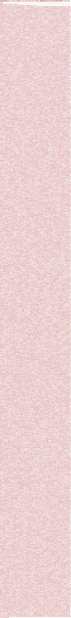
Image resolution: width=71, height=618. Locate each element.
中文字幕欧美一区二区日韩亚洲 (58, 237)
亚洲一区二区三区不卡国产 (43, 541)
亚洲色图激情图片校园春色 (19, 85)
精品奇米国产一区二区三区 (13, 367)
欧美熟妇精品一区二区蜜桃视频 (14, 448)
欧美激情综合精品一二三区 (6, 543)
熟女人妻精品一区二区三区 (56, 75)
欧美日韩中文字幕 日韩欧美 (24, 96)
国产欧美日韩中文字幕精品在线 (11, 135)
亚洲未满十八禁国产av (4, 483)
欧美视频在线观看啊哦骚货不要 (14, 119)
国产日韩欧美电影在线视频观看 (63, 400)
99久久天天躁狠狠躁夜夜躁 (49, 358)
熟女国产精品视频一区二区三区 (7, 303)
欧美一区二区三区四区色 (50, 570)
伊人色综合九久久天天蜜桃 (62, 320)
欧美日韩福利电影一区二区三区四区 (39, 311)
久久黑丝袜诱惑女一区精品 (6, 605)
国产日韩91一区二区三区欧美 (14, 411)
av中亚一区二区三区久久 (26, 521)
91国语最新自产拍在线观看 (14, 388)
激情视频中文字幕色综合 (9, 455)
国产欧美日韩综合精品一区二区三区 (10, 53)
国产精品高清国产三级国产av (65, 538)
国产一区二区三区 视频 (51, 98)
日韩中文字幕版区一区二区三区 (20, 285)
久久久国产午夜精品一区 (11, 544)
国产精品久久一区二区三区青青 (63, 116)
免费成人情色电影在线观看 (27, 420)
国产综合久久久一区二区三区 (46, 264)
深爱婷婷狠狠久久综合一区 (10, 382)
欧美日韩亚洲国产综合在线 (48, 85)
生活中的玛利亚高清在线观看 (8, 140)
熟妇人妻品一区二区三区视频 (54, 510)
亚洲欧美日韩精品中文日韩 (50, 501)
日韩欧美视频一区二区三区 (6, 279)
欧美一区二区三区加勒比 (11, 62)
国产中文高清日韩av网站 (38, 467)
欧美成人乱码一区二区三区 (6, 211)
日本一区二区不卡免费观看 (57, 420)
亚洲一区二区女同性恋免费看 (43, 232)
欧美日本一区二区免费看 (33, 14)
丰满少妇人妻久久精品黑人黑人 (64, 230)
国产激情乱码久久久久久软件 (27, 194)
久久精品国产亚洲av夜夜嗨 (10, 241)
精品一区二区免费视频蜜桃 (7, 112)
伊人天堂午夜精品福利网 (8, 513)
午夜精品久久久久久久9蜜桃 (30, 408)
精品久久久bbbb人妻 (23, 113)
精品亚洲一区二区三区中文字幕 (10, 164)
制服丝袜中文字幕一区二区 (17, 398)
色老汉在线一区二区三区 (56, 314)
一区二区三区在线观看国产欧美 (43, 230)
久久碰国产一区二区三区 (11, 79)
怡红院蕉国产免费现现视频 (38, 334)
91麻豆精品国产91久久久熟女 (39, 503)
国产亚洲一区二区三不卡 (26, 38)
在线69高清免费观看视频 (61, 100)
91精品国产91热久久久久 (5, 93)
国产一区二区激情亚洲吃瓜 (66, 252)
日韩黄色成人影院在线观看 (45, 413)
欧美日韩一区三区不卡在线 (21, 33)
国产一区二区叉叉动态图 (44, 234)
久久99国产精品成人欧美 (48, 545)
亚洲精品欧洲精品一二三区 (30, 262)
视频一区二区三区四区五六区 (9, 37)
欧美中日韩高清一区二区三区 (7, 307)
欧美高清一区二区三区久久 (27, 264)
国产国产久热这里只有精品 (45, 504)
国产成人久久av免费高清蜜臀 (18, 534)
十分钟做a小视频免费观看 (45, 538)
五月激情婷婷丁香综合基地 (14, 414)
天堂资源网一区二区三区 (17, 217)
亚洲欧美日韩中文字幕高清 (8, 474)
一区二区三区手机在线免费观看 (64, 610)
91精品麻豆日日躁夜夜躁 (32, 339)
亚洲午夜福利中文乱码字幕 (18, 140)
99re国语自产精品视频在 (30, 137)
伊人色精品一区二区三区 (24, 211)
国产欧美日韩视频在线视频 (54, 211)
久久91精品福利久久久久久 (26, 20)
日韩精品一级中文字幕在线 (6, 238)
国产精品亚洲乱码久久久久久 (20, 41)
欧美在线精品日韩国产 (48, 351)
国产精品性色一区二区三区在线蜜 (39, 64)
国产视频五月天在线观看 (37, 319)
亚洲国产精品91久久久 (32, 44)
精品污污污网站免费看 (20, 497)
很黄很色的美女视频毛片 (4, 86)
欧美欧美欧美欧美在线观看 (39, 120)
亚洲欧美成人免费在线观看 (4, 235)
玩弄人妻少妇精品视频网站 (28, 103)
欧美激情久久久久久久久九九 (9, 598)
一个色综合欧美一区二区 (4, 516)
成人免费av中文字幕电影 (5, 511)
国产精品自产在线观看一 (58, 248)
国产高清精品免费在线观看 (65, 54)
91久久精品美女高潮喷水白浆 (34, 135)
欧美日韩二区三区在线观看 (17, 121)
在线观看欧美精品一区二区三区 (58, 279)
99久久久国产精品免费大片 (14, 115)
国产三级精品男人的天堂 (11, 157)
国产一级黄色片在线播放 (43, 95)
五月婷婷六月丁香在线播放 (46, 243)
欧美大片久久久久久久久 (39, 593)
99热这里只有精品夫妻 (29, 353)
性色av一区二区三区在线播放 (48, 160)
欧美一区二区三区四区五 (16, 128)
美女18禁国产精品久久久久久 (56, 81)
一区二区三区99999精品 (30, 79)
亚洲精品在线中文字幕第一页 (28, 64)
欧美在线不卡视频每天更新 (63, 129)
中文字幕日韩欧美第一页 (33, 269)
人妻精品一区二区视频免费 (12, 440)
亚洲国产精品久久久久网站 (6, 25)
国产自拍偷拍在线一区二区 (21, 577)
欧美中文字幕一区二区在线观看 (45, 493)
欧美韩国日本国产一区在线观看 (44, 371)
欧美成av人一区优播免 (66, 561)
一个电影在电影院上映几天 (56, 190)
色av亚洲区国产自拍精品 (42, 48)
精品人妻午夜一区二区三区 (36, 229)
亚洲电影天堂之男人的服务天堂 (56, 521)
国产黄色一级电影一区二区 (59, 88)
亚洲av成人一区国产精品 (53, 385)
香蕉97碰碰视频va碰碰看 (8, 482)
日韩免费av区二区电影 (43, 225)
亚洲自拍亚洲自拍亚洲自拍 (55, 504)
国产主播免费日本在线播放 (36, 139)
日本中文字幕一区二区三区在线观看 (8, 146)
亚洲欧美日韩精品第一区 (19, 382)
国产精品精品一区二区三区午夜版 (25, 391)
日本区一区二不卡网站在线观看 (25, 214)
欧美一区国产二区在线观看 (8, 330)
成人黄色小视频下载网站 (21, 18)
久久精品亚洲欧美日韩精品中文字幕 (10, 46)
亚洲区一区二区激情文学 (8, 121)
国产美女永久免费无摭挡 (38, 236)
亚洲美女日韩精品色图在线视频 (8, 65)
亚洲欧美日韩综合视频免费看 (16, 387)
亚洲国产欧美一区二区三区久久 (21, 98)
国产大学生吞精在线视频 (12, 243)
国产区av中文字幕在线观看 (12, 277)
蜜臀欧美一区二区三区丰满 (55, 609)
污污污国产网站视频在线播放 (12, 108)
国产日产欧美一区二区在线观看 (48, 19)
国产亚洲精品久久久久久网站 (31, 155)
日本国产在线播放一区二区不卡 (62, 476)
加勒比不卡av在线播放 (61, 174)
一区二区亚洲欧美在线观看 (48, 161)
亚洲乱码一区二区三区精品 (8, 534)
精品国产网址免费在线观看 (54, 610)
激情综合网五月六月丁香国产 (12, 339)
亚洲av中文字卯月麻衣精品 (50, 169)
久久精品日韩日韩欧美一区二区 (12, 72)
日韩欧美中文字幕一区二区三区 (34, 211)
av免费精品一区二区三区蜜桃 (43, 320)
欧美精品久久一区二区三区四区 (22, 135)
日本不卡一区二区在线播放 (14, 32)
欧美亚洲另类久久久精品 (18, 133)
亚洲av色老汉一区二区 (12, 357)
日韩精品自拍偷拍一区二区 (39, 368)
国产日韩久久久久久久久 (16, 238)
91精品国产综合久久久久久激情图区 (44, 81)
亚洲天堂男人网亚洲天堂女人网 (48, 398)
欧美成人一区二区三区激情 (65, 128)
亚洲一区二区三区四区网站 (4, 289)
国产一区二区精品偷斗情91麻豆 (12, 251)
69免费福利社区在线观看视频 (54, 32)
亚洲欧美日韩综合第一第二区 (63, 508)
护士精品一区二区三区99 (63, 72)
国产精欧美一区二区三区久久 (46, 107)
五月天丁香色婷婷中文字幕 (6, 337)
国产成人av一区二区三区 (25, 215)
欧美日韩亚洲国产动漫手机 (8, 68)
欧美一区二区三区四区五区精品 (62, 33)
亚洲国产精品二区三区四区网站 (36, 596)
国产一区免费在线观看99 (8, 264)
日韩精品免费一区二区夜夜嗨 (45, 387)
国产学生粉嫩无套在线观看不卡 (35, 309)
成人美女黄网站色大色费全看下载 (29, 271)
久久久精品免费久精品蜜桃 (49, 137)
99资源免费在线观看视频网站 (66, 314)
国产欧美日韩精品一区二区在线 (46, 126)
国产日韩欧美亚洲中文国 (36, 102)
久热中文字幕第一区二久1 (58, 257)
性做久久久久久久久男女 (30, 514)
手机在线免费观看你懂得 (62, 316)
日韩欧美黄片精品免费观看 (53, 55)
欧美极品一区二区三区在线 (52, 476)
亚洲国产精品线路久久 (47, 182)
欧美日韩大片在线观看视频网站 (44, 208)
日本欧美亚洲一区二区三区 (47, 298)
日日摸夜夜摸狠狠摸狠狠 (28, 380)
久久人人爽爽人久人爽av (42, 487)
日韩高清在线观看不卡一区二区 (31, 320)
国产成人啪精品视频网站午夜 (5, 75)
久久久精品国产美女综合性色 (59, 120)
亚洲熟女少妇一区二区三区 (6, 360)
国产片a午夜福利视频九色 (18, 568)
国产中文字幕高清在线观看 (63, 231)
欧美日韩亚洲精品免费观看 (39, 583)
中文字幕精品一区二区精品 (60, 106)
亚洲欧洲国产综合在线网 (18, 101)
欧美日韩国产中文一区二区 (36, 75)
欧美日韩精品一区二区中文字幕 (5, 71)
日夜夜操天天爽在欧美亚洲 (59, 398)
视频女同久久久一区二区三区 (7, 450)
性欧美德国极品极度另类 (14, 332)
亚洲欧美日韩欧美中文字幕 (12, 373)
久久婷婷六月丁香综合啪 (64, 323)
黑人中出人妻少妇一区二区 (17, 513)
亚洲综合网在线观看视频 (17, 468)
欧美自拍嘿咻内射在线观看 (24, 563)
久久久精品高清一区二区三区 (8, 217)
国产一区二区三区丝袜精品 (40, 440)
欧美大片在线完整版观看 (52, 14)
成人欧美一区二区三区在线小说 (46, 556)
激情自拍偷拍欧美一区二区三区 (46, 183)
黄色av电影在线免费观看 (53, 129)
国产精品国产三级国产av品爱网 (52, 475)
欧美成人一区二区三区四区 (7, 92)
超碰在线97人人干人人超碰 (19, 490)
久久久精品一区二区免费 (50, 415)
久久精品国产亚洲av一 (25, 27)
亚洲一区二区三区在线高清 (33, 153)
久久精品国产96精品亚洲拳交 (51, 282)
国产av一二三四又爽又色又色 (6, 275)
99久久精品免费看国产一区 (49, 79)
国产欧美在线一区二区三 (56, 252)
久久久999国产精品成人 (7, 64)
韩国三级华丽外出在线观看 (28, 317)
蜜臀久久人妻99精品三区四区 (52, 255)
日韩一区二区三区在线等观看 (65, 332)
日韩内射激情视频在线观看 (21, 357)
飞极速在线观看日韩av (61, 405)
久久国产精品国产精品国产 (20, 393)
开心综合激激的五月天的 (26, 147)
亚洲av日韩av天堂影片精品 (53, 550)
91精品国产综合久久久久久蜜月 (52, 123)
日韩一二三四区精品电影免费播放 (54, 153)
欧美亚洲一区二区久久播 (24, 548)
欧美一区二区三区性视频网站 (18, 150)
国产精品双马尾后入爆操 (22, 495)
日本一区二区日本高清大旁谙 (48, 449)
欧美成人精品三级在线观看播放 (9, 228)
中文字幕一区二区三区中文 (40, 88)
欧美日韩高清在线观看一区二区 (18, 45)
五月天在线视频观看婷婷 (60, 40)
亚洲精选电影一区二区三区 (33, 470)
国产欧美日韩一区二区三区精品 (17, 13)
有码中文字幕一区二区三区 (18, 432)
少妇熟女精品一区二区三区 (42, 23)
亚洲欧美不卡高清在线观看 (65, 545)
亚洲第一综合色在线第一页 (47, 127)
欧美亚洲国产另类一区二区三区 (61, 113)
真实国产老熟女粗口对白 (63, 436)
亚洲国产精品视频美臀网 (42, 361)
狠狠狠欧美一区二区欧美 (49, 189)
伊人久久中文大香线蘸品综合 (8, 182)
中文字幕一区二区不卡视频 (38, 460)
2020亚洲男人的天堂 (54, 201)
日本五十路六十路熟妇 (14, 11)
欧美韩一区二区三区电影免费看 (47, 462)
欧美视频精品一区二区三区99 (56, 108)
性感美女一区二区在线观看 (33, 606)
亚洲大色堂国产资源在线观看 (26, 75)
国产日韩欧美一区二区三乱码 (44, 292)
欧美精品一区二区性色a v (63, 66)
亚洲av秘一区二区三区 (26, 419)
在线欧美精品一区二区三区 (60, 357)
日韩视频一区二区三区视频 (23, 225)
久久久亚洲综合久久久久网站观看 (36, 365)
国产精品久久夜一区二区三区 (52, 48)
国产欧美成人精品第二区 (9, 351)
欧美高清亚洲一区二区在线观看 (24, 367)
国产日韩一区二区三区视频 (32, 72)
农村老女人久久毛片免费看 (27, 468)
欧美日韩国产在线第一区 (6, 14)
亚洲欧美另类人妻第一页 (41, 277)
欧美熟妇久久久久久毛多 (61, 87)
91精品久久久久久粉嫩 (34, 141)
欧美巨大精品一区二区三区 (58, 449)
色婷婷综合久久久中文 (65, 441)
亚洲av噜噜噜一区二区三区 (42, 530)
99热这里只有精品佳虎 (9, 314)
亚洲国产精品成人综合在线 (44, 610)
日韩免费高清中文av (46, 496)
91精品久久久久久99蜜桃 (38, 303)
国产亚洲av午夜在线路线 (17, 264)
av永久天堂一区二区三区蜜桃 (28, 305)
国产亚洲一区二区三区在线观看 (34, 99)
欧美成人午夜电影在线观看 (7, 20)
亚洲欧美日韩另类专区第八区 (65, 371)
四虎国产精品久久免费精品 (35, 324)
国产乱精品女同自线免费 (17, 330)
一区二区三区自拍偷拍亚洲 (4, 391)
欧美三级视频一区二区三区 (16, 515)
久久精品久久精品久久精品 (56, 69)
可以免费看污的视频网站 (56, 467)
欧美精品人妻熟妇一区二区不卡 (31, 435)
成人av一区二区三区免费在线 (34, 411)
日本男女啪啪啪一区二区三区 (59, 51)
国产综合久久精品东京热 (19, 10)
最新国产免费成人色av (16, 385)
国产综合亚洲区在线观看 (53, 520)
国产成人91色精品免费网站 (20, 273)
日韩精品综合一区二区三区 (54, 584)
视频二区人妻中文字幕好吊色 (42, 481)
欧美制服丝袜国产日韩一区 (36, 107)
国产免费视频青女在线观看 (65, 122)
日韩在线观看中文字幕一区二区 (32, 541)
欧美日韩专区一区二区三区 (50, 198)
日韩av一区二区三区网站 (51, 40)
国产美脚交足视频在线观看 (65, 445)
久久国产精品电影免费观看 (16, 291)
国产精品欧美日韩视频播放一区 (28, 120)
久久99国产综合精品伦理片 (61, 154)
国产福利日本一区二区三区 (4, 304)
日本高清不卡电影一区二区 (37, 259)
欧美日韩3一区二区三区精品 (17, 54)
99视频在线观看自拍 (19, 12)
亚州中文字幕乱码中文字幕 (50, 24)
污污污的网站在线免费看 (47, 224)
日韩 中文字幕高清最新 (40, 26)
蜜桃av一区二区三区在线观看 (64, 38)
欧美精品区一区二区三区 (33, 81)
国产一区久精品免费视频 (28, 354)
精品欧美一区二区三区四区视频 (21, 340)
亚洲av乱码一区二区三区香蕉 (17, 207)
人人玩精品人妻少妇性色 (21, 347)
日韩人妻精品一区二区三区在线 (22, 493)
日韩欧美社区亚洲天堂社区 (6, 38)
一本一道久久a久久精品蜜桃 (44, 559)
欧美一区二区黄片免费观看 (21, 297)
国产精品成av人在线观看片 (62, 39)
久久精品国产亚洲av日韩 (55, 47)
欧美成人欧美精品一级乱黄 (11, 40)
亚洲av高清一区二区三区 (61, 361)
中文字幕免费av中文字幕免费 (9, 575)
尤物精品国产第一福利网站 (4, 570)
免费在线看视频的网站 (14, 422)
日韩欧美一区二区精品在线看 (39, 62)
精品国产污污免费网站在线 (13, 48)
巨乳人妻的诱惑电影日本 (7, 494)
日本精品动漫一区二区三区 (40, 272)
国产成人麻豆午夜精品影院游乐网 (53, 392)
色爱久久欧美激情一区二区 (64, 7)
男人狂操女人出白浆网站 (24, 95)
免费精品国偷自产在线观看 (24, 469)
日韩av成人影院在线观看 (62, 78)
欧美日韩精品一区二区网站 (31, 123)
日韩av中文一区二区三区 (13, 232)
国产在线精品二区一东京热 (13, 610)
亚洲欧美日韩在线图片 (56, 54)
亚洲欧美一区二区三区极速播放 (10, 263)
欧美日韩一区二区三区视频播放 (61, 168)
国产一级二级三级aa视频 (27, 551)
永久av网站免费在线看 (46, 346)
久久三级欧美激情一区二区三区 (30, 571)
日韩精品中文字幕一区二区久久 (7, 421)
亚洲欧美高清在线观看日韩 (47, 317)
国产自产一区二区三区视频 (26, 221)
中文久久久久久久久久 (59, 41)
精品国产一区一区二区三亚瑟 (42, 130)
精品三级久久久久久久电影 (40, 44)
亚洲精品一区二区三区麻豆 (26, 324)
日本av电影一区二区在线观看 (22, 223)
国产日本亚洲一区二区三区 (15, 530)
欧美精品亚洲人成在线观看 (23, 459)
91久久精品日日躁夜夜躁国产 (44, 7)
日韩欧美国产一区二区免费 (31, 33)
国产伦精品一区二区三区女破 (40, 270)
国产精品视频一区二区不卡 (27, 612)
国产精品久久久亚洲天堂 (55, 406)
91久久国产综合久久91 (62, 543)
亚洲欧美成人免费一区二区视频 (16, 596)
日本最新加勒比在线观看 (57, 103)
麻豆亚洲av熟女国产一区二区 (61, 459)
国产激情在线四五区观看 (23, 588)
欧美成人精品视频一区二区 (61, 14)
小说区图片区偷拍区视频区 (25, 559)
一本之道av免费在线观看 (20, 353)
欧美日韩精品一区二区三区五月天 (64, 114)
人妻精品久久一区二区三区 (49, 583)
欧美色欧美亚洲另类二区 (37, 307)
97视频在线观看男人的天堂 (63, 211)
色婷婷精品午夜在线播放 (60, 235)
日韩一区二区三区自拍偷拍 (55, 17)
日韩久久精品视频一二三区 (25, 239)
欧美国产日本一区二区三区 (44, 456)
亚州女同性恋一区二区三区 (9, 406)
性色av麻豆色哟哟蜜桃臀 (38, 353)
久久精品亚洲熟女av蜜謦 (41, 198)
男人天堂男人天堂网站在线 (18, 236)
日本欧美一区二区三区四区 (10, 408)
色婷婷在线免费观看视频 (50, 563)
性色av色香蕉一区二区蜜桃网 (29, 583)
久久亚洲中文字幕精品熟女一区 (14, 412)
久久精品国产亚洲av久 (65, 317)
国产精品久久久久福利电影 (39, 285)
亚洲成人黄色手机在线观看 (34, 114)
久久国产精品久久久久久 (45, 173)
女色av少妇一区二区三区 (62, 475)
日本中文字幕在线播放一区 (31, 26)
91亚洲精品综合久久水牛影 (28, 65)
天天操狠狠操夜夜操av (32, 53)
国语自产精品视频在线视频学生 (62, 412)
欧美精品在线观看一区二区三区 (44, 584)
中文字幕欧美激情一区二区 (17, 92)
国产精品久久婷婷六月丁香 (54, 135)
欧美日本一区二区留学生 (54, 202)
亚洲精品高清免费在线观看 (54, 74)
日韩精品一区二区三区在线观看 (18, 180)
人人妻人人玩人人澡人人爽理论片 (32, 23)
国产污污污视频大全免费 (35, 330)
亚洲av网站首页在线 (64, 173)
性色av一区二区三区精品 (43, 395)
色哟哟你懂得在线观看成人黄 (53, 439)
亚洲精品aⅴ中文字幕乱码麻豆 (18, 603)
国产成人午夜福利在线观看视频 (29, 272)
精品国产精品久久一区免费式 (14, 234)
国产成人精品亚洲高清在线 (35, 148)
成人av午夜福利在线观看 (26, 68)
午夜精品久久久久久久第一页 (17, 428)
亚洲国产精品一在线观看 (35, 147)
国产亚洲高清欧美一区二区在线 (45, 27)
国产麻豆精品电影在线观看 (50, 46)
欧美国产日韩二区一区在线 (15, 27)
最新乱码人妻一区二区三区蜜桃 (48, 354)
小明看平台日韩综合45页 (64, 409)
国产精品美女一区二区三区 (46, 309)
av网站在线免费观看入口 (14, 379)
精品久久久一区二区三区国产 (65, 176)
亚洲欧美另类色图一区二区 (27, 202)
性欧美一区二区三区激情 (18, 598)
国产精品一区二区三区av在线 (41, 30)
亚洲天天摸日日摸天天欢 (14, 244)
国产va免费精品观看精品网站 (39, 58)
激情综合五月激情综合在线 (58, 455)
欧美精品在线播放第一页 (57, 278)
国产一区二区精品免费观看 (27, 94)
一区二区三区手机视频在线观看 (5, 148)
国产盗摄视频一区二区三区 (24, 590)
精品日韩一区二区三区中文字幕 (37, 92)
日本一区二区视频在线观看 (59, 502)
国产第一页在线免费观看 (12, 552)
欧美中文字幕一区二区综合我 (47, 75)
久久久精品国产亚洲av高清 (7, 538)
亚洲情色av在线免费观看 (33, 230)
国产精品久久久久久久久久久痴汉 (54, 445)
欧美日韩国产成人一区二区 (20, 79)
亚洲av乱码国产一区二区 (56, 31)
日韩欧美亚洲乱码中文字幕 (61, 167)
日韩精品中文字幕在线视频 (34, 454)
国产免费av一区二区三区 (43, 136)
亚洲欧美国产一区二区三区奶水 (55, 61)
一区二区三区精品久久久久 (31, 340)
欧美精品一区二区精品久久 (49, 133)
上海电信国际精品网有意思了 (13, 39)
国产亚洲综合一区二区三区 (9, 58)
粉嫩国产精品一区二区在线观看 (23, 47)
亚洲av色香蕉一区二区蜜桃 (10, 272)
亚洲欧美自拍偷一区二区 (24, 32)
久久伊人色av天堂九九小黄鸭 (46, 54)
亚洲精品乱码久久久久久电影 (45, 419)
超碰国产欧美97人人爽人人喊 (17, 579)
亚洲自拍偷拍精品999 (57, 26)
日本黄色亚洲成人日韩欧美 (32, 316)
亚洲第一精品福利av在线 (13, 316)
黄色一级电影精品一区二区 (33, 32)
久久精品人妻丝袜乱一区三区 (57, 184)
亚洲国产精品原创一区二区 (6, 229)
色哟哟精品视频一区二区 (8, 589)
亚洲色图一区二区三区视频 (18, 314)
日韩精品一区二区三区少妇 (60, 570)
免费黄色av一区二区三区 (52, 320)
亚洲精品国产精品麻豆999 (57, 245)
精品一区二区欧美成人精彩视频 (25, 122)
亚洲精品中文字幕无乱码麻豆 (60, 20)
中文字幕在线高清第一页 (9, 236)
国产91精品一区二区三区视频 (35, 34)
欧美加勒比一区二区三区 (24, 230)
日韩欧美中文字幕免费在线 (6, 207)
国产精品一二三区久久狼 (46, 242)
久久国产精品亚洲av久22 (44, 211)
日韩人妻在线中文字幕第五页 (27, 249)
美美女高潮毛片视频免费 (54, 66)
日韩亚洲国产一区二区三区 (48, 428)
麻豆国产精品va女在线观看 (49, 432)
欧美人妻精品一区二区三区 (61, 258)
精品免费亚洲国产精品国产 (27, 54)
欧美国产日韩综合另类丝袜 (52, 177)
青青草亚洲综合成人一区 (26, 80)
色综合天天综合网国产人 (27, 259)
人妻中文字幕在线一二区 (51, 130)
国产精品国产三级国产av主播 (60, 345)
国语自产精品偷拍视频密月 (9, 278)
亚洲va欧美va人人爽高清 (28, 536)
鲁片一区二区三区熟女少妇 (42, 98)
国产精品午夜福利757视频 (40, 344)
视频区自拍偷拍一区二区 (59, 602)
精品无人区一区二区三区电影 (17, 503)
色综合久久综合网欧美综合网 (54, 586)
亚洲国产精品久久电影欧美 (39, 577)
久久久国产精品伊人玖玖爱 (36, 89)
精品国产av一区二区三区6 (4, 316)
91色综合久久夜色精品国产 (6, 522)
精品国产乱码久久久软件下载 (12, 527)
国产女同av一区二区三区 (23, 292)
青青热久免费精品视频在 (48, 273)
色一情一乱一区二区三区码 (44, 436)
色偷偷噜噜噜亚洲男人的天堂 (12, 486)
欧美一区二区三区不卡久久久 (59, 62)
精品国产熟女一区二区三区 (7, 13)
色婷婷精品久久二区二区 (20, 268)
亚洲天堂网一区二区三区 (4, 48)
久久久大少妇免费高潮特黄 (14, 237)
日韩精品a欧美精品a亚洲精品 (65, 194)
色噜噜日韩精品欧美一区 (24, 411)
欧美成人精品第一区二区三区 (48, 162)
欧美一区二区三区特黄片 (35, 387)
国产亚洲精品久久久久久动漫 (40, 425)
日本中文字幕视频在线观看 (22, 168)
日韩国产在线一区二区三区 (54, 195)
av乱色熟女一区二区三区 (63, 590)
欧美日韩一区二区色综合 (30, 577)
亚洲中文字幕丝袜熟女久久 (31, 509)
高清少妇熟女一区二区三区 (13, 51)
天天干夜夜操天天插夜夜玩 (55, 309)
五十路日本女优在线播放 (33, 96)
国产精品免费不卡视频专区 (33, 166)
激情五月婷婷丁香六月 (64, 387)
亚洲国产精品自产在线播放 (23, 251)
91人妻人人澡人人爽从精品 (32, 40)
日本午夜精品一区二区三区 (66, 69)
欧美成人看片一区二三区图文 (24, 6)
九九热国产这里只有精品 (8, 609)
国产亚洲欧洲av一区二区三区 (36, 122)
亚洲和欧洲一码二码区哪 (36, 391)
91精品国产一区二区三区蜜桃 (39, 171)
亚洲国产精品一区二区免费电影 (47, 214)
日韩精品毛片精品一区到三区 (29, 345)
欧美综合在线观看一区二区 (20, 270)
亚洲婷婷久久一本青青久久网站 (48, 286)
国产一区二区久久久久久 (45, 468)
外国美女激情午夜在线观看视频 (36, 214)
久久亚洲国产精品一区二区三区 (10, 262)
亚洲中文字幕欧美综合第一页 (40, 415)
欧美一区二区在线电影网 (8, 89)
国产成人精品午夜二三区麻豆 (13, 250)
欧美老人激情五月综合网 (47, 92)
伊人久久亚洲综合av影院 (7, 537)
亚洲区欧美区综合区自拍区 (64, 136)
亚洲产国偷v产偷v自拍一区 (31, 277)
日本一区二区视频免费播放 (17, 482)
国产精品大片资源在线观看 (64, 222)
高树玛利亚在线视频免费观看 (19, 569)
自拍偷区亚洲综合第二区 (48, 326)
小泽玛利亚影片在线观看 (45, 551)
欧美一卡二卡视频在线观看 (51, 143)
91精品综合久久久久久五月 (37, 474)
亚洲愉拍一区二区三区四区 (65, 559)
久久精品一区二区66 (26, 188)
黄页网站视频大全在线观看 (13, 7)
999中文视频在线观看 (46, 202)
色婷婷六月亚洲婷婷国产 (44, 394)
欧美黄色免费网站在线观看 (52, 481)
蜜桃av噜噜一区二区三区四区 (11, 368)
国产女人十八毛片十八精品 (48, 473)
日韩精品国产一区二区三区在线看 (59, 161)
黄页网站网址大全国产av (45, 443)
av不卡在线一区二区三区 (7, 584)
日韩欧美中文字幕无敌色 (37, 605)
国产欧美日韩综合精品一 (11, 12)
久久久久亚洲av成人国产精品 (14, 323)
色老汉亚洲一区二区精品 (4, 367)
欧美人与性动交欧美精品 (37, 103)
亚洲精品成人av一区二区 (19, 272)
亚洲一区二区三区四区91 (57, 265)
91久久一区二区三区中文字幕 (7, 248)
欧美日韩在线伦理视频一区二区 (34, 27)
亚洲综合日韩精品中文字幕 (42, 576)
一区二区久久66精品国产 (29, 449)
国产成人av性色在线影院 (41, 528)
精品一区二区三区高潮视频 (20, 67)
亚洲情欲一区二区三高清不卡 (46, 200)
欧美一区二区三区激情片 (12, 106)
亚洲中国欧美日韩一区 (45, 217)
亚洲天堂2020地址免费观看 (21, 263)
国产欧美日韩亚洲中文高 (23, 480)
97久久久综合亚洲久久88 (61, 338)
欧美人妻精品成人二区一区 (46, 307)
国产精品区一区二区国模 (34, 559)
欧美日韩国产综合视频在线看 (52, 480)
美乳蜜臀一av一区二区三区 (15, 279)
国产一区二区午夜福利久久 (53, 232)
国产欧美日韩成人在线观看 (28, 162)
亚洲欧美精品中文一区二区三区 (32, 550)
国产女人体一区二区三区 (54, 393)
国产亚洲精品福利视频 (42, 149)
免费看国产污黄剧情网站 (17, 107)
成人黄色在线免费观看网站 (52, 141)
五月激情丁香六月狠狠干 (11, 509)
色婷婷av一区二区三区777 (51, 142)
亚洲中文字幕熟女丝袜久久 (32, 258)
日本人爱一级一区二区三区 (42, 255)
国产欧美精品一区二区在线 (50, 382)
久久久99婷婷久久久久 (46, 17)
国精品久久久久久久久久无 (6, 201)
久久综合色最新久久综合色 (18, 200)
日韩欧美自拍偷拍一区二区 (28, 12)
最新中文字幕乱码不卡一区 (48, 265)
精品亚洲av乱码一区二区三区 (16, 311)
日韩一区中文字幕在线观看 (14, 6)
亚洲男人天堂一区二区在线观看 (27, 311)
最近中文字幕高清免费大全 (36, 52)
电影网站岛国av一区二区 (13, 149)
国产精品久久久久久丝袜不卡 (58, 263)
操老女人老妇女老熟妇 (53, 39)
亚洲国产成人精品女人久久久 (24, 48)
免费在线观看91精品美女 (19, 374)
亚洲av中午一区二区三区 (61, 262)
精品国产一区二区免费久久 (6, 284)
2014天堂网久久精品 (60, 454)
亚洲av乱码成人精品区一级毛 (35, 173)
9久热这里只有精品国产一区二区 (42, 571)
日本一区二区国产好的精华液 (44, 494)
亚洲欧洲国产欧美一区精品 (23, 250)
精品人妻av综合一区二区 (59, 603)
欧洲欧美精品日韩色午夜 (8, 74)
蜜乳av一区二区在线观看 (29, 384)
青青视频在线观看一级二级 (17, 557)
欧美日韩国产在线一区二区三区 (6, 378)
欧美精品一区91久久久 (66, 85)
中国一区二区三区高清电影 (10, 24)
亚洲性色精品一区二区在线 (62, 23)
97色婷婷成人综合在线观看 (23, 167)
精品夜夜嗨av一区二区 (37, 12)
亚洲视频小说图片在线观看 (23, 332)
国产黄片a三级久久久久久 (13, 86)
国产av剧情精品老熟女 (63, 99)
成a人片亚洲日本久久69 (62, 201)
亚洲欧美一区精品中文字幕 (50, 106)
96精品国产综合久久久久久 (6, 548)
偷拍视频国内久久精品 (40, 273)
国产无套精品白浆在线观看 (40, 565)
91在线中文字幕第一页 (8, 80)
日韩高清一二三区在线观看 (48, 248)
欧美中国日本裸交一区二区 (52, 174)
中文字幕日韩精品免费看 (63, 392)
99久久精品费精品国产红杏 (60, 300)
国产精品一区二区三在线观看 (55, 482)
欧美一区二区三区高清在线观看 (53, 347)
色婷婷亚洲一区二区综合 (27, 609)
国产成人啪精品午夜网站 (32, 60)
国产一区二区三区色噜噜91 (34, 191)
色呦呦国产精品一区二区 (18, 351)
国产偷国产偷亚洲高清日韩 (6, 365)
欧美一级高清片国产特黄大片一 (41, 21)
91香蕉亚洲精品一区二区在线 (61, 272)
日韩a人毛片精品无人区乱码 (38, 13)
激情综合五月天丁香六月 (17, 346)
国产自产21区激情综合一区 (14, 304)
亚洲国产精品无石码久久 (26, 74)
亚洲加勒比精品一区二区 (48, 597)
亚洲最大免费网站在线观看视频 (6, 428)
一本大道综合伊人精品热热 (4, 244)
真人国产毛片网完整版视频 (63, 135)
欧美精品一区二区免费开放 (27, 455)
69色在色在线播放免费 (53, 167)
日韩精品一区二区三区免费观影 (59, 285)
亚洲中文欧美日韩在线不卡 (12, 123)
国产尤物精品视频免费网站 (29, 216)
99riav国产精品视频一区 (44, 55)
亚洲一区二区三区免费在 (36, 66)
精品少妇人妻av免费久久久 (62, 21)
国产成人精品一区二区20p (42, 258)
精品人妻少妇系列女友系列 (6, 434)
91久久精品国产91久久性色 (22, 132)
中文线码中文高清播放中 (25, 599)
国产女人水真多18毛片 (20, 210)
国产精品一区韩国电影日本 (6, 221)
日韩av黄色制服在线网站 (56, 474)
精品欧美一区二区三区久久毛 (13, 96)
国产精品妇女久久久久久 (26, 346)
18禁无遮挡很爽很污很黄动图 (31, 338)
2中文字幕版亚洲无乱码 (48, 290)
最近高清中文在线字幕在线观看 (16, 38)
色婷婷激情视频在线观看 (23, 484)
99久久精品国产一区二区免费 (11, 170)
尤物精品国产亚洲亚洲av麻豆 (49, 549)
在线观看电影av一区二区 (40, 293)
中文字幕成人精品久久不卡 (33, 129)
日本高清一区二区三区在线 (35, 436)
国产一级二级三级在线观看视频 (16, 94)
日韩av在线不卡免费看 (23, 82)
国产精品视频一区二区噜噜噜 (34, 610)
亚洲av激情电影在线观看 (49, 297)
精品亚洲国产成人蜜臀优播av (18, 303)
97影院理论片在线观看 (44, 343)
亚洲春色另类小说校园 (4, 51)
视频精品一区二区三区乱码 (65, 319)
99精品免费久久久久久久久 (16, 66)
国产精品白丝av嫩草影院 (41, 132)
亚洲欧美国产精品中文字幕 (7, 271)
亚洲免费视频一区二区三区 (39, 433)
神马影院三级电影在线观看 (58, 68)
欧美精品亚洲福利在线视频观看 (16, 420)
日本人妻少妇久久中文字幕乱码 (57, 200)
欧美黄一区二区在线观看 (55, 107)
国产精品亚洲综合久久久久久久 (15, 93)
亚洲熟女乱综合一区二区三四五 (29, 415)
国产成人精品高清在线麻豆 (7, 128)
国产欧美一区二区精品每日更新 (48, 313)
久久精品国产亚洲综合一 (14, 570)
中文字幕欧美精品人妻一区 (15, 14)
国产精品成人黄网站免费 (12, 18)
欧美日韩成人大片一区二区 (31, 169)
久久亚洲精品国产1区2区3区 (36, 74)
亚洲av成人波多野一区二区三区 (14, 562)
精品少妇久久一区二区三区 (31, 168)
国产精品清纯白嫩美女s (65, 105)
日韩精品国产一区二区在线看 (43, 548)
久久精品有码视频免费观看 (61, 82)
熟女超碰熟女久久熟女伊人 (10, 326)
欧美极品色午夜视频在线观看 (7, 599)
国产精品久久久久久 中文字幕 (37, 380)
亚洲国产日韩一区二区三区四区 (28, 433)
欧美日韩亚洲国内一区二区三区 (47, 259)
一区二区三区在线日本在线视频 (44, 442)
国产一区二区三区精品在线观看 (14, 523)
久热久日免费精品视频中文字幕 (31, 481)
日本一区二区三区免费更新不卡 (50, 155)
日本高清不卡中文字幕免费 (18, 551)
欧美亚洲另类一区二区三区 (17, 194)
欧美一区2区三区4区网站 (17, 409)
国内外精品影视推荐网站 (62, 289)
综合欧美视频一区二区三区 (14, 122)
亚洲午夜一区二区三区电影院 (65, 47)
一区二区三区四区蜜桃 (22, 86)
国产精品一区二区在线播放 (9, 133)
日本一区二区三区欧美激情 (47, 252)
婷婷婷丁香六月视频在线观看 (48, 13)
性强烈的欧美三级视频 (31, 476)
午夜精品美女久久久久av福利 (66, 93)
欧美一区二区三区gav (18, 102)
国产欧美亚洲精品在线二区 (45, 194)
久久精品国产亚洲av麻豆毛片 (18, 103)
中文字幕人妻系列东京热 (12, 33)
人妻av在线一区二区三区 (34, 239)
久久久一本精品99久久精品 (31, 86)
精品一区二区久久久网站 (48, 37)
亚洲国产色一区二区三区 (23, 44)
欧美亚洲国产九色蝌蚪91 (26, 352)
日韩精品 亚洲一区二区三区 (45, 364)
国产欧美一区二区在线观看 (21, 106)
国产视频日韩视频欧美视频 (5, 265)
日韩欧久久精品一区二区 (6, 222)
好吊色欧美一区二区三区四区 (41, 591)
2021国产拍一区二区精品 (15, 325)
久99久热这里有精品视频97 (23, 61)
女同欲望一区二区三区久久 (27, 613)
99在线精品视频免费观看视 (34, 215)
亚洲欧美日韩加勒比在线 (17, 156)
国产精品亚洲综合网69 (41, 300)
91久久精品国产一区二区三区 (57, 67)
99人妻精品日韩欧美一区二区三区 (22, 99)
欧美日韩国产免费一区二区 (57, 180)
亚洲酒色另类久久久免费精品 (58, 462)
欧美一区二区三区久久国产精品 (14, 276)
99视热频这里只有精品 (55, 579)
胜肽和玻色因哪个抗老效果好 (53, 72)
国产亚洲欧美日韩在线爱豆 (52, 87)
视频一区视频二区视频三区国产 (32, 350)
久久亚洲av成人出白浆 (64, 107)
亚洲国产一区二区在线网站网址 (55, 173)
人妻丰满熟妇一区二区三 (61, 527)
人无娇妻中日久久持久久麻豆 (65, 234)
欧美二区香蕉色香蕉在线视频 (7, 147)
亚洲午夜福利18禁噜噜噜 (62, 55)
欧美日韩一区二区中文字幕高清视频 (35, 47)
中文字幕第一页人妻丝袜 (45, 34)
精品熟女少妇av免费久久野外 (55, 515)
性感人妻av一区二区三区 (8, 426)
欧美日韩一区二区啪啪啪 (21, 26)
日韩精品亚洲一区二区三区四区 (47, 524)
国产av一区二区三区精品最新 (47, 319)
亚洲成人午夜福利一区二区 (61, 418)
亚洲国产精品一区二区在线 (6, 183)
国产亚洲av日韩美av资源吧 (56, 611)
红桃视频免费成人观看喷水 (62, 373)
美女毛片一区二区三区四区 (41, 316)
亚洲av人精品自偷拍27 (62, 513)
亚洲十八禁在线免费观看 (36, 551)
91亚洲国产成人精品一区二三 (17, 28)
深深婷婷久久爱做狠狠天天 (13, 377)
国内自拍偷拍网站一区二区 (29, 473)
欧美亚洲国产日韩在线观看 (45, 402)
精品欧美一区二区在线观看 (60, 18)
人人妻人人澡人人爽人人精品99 (13, 436)
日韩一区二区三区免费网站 (33, 235)
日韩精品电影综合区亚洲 (12, 132)
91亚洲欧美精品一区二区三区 (23, 610)
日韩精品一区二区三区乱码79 (43, 72)
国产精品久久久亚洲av (44, 454)
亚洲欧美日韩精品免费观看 (49, 203)
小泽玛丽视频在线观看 (61, 73)
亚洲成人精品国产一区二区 (30, 224)
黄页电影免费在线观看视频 (33, 142)
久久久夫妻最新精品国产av (54, 538)
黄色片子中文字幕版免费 (53, 223)
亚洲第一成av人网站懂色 (22, 591)
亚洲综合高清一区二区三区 (18, 58)
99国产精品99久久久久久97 (57, 102)
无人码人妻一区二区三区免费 (39, 429)
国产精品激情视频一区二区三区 (44, 388)
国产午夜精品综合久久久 (13, 129)
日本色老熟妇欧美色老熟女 (22, 348)
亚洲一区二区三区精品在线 (66, 299)
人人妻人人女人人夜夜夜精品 (48, 181)
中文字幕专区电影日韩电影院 (22, 40)
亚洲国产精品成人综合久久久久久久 (46, 148)
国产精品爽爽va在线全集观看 (22, 373)
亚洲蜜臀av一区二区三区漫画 (55, 236)
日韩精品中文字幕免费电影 (37, 242)
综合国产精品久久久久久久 (13, 507)
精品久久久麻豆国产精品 (6, 590)
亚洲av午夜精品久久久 (48, 31)
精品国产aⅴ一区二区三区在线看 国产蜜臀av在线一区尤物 (48, 231)
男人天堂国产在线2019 (43, 188)
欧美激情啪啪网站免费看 (57, 327)
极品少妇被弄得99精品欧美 (60, 157)
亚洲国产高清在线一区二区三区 (40, 28)
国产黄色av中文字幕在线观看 (37, 202)
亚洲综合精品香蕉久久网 (12, 130)
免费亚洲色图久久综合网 (53, 289)
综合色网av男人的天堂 (4, 119)
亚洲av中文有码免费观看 (24, 78)
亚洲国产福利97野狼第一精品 (16, 183)
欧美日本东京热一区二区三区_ (65, 346)
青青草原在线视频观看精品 (24, 256)
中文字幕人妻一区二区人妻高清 (52, 116)
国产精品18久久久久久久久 (7, 69)
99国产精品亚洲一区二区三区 (24, 7)
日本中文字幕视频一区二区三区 (57, 604)
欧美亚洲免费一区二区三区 (54, 34)
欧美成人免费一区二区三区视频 (20, 143)
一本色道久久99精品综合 (65, 507)
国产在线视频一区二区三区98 (18, 52)
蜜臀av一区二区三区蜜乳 (56, 377)
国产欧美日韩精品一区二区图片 (52, 60)
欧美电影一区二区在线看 (43, 114)
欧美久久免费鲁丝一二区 (32, 198)
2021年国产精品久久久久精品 (47, 237)
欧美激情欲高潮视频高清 (28, 200)
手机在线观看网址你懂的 (11, 23)
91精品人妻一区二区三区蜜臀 (42, 439)
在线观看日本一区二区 (55, 11)
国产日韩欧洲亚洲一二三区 (15, 190)
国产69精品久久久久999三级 (55, 484)
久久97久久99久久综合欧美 (57, 147)
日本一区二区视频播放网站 (6, 82)
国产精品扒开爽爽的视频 (30, 18)
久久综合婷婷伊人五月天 (9, 358)
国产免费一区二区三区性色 (24, 269)
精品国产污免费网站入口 (57, 290)
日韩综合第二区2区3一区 (44, 332)
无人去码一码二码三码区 (10, 285)
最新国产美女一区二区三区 (8, 45)
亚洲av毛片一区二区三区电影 (48, 310)
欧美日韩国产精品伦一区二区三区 (53, 435)
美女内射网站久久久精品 (63, 71)
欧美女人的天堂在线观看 (23, 570)
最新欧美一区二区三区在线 (8, 432)
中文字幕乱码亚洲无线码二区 (35, 599)
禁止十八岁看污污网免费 (13, 154)
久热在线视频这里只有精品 (9, 568)
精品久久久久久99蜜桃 (26, 538)
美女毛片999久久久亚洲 (15, 258)
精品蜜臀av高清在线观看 (38, 298)
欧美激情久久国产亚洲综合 (38, 228)
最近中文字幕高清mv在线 (31, 187)
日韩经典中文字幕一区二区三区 (42, 339)
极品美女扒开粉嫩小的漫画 (50, 357)
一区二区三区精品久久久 (7, 352)
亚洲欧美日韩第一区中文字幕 (47, 245)
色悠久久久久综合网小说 (24, 494)
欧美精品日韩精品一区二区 (61, 509)
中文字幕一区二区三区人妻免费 (58, 613)
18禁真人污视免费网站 (9, 245)
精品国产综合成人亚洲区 (54, 276)
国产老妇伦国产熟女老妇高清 (50, 531)
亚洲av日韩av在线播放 (23, 381)
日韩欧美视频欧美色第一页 (45, 523)
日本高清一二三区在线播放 (49, 285)
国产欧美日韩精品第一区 (62, 48)
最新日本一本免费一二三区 (53, 500)
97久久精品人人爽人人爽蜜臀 (16, 75)
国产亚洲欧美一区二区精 (38, 317)
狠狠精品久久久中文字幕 (50, 64)
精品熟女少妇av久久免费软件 (43, 251)
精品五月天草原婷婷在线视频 (57, 542)
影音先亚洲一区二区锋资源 (39, 133)
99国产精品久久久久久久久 (28, 182)
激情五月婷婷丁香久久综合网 (61, 163)
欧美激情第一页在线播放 (23, 60)
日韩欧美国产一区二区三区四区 (5, 333)
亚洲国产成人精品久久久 (66, 327)
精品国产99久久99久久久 (4, 276)
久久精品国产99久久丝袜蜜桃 (14, 371)
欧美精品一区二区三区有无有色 (30, 41)
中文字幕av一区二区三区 (49, 65)
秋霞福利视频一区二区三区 (27, 462)
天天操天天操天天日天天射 (43, 25)
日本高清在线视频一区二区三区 (53, 348)
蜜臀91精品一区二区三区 (66, 523)
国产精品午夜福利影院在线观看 (50, 168)
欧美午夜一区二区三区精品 (30, 270)
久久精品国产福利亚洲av (28, 17)
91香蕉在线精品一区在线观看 (62, 86)
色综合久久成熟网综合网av (25, 453)
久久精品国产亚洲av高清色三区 (61, 130)
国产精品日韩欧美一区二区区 (36, 176)
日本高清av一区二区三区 (15, 71)
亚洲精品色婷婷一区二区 (24, 166)
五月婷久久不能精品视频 (34, 395)
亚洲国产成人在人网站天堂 (53, 575)
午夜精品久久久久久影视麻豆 (48, 94)
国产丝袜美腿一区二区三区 (15, 309)
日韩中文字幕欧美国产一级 (17, 462)
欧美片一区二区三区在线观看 (57, 283)
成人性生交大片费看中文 (65, 61)
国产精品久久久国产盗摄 (21, 440)
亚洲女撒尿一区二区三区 (39, 271)
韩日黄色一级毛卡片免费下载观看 (41, 476)
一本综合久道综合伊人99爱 (62, 177)
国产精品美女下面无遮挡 (58, 181)
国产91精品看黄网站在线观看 (9, 317)
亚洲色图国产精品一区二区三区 (5, 120)
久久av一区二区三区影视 (38, 112)
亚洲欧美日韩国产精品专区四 (61, 132)
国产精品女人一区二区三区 (42, 116)
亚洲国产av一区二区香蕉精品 (46, 102)
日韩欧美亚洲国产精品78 (23, 341)
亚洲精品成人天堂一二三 (33, 78)
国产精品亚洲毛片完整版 (29, 542)
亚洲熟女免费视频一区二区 (45, 276)
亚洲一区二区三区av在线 (56, 477)
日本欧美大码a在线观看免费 (32, 244)
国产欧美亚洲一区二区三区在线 (45, 108)
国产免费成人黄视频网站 (57, 146)
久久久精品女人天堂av (23, 439)
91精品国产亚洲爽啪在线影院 (53, 238)
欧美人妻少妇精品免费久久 (32, 486)
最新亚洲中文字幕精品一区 (46, 299)
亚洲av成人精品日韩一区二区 (55, 6)
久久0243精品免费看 (25, 121)
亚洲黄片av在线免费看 (9, 156)
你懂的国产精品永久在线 (35, 188)
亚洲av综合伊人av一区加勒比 (21, 476)
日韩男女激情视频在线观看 (19, 282)
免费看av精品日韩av (34, 434)
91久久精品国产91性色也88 (41, 572)
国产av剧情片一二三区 (66, 180)
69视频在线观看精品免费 (29, 268)
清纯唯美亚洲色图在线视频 (14, 81)
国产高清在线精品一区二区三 (31, 528)
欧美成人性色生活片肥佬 (39, 150)
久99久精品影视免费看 (44, 115)
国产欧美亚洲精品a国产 (67, 503)
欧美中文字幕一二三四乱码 (10, 514)
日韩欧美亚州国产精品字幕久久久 (47, 455)
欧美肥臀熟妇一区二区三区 (34, 7)
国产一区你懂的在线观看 (30, 425)
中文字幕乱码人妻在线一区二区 (61, 169)
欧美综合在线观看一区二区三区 (64, 303)
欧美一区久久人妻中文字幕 (54, 291)
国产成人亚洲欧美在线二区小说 (39, 241)
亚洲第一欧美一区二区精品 (6, 559)
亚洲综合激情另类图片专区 (23, 39)
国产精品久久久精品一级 (47, 180)
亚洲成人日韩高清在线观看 (16, 284)
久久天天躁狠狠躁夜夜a (54, 413)
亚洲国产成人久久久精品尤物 (48, 268)
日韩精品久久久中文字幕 (37, 10)
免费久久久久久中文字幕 (50, 149)
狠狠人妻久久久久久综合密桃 (9, 490)
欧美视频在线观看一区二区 (22, 488)
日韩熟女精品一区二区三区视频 (23, 154)
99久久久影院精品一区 (46, 305)
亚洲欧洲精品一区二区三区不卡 (19, 37)
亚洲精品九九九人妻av (4, 469)
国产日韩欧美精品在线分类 (49, 53)
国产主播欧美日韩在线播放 (12, 223)
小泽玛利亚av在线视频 (64, 552)
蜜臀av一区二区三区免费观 (57, 306)
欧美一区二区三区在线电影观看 (27, 156)
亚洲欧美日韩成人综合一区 (36, 201)
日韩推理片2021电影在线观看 (17, 416)
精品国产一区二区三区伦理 (13, 191)
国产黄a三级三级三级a (53, 585)
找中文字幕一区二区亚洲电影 (44, 284)
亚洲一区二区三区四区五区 (22, 372)
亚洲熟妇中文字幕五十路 (36, 217)
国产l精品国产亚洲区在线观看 (50, 171)
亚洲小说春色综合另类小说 (21, 203)
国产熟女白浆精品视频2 (22, 187)
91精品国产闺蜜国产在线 (57, 59)
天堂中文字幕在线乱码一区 (59, 408)
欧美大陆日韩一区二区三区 (42, 96)
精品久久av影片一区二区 (47, 314)
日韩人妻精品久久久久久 (42, 470)
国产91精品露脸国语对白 (28, 319)
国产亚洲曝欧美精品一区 (14, 197)
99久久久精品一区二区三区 (31, 572)
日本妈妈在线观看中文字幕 (10, 98)
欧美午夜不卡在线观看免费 (50, 311)
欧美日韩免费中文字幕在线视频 (61, 311)
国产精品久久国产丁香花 (11, 340)
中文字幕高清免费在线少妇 (12, 347)
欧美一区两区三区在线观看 (31, 143)
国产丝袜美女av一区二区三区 (16, 612)
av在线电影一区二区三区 (42, 235)
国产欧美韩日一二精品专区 (15, 364)
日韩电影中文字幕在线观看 (21, 100)
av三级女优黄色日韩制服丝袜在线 (22, 510)
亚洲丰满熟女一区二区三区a (44, 166)
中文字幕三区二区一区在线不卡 (44, 323)
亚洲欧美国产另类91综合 (39, 59)
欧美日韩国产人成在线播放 (38, 313)
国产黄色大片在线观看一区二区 (31, 73)
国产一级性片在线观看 (20, 62)
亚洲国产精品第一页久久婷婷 (9, 282)
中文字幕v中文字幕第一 (54, 337)
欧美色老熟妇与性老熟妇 (24, 71)
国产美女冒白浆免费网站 (9, 17)
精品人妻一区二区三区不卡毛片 (38, 351)
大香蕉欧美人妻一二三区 (17, 175)
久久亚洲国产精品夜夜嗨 (45, 249)
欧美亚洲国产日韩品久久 (59, 203)
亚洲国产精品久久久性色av (17, 537)
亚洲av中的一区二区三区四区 (46, 535)
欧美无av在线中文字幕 (66, 447)
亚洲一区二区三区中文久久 (54, 372)
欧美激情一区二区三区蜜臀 (6, 385)
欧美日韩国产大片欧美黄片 (35, 529)
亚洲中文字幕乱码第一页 (18, 406)
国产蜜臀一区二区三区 (4, 348)
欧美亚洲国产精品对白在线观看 (33, 586)
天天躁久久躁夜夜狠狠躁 (18, 305)
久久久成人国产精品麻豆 (38, 216)
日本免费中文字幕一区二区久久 (48, 511)
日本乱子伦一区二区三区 (52, 86)
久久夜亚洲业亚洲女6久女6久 (29, 534)
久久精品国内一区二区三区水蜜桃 (46, 352)
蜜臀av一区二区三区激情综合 (15, 407)
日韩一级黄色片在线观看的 (57, 228)
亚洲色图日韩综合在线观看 (53, 486)
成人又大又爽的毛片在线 (8, 175)
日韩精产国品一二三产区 (41, 570)
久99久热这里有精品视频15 (65, 474)
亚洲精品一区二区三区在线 (9, 542)
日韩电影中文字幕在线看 (11, 210)
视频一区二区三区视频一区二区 (18, 354)
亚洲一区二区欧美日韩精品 (6, 400)
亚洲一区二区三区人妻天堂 (48, 175)
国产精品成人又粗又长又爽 (12, 26)
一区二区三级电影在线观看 (50, 270)
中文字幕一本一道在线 (15, 82)
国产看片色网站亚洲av (32, 480)
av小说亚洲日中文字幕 (63, 469)
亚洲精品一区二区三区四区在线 (52, 316)
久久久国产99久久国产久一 (9, 163)
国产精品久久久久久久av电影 (51, 82)
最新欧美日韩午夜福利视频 (57, 127)
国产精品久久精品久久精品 (44, 39)
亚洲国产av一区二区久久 (56, 112)
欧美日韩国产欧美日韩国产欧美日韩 (25, 377)
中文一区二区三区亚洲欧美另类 (41, 86)
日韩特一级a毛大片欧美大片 (10, 10)
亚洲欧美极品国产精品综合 (60, 45)
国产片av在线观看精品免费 (37, 278)
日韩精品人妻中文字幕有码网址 (34, 61)
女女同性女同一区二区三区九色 (33, 55)
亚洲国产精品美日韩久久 (56, 441)
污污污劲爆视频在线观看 (13, 479)
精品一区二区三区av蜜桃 (5, 422)
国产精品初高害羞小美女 (64, 17)
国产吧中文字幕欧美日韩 (24, 153)
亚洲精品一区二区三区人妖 (41, 475)
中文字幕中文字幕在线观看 (7, 166)
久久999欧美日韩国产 (26, 595)
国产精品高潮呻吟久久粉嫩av (58, 52)
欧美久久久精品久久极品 (39, 134)
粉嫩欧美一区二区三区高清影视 (35, 595)
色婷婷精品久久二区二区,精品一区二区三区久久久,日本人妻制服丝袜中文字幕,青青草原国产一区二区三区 (18, 5)
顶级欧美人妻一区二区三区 (55, 197)
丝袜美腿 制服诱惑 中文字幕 (55, 442)
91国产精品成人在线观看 (35, 325)
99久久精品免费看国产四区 (32, 564)
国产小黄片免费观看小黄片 (42, 14)
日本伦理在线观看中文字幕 (39, 312)
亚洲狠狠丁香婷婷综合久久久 (13, 88)
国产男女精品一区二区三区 (35, 352)
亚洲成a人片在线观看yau (8, 462)
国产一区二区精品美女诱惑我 (12, 189)
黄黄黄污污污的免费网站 (4, 454)
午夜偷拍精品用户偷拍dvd (28, 19)
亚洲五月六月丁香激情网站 (36, 561)
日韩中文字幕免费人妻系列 (65, 208)
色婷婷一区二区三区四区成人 (48, 558)
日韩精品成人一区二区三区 (65, 586)
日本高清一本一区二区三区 (17, 419)
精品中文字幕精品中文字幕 (45, 391)
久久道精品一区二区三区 (59, 24)
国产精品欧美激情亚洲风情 (42, 73)
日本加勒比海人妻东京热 (45, 71)
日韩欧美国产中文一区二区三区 (16, 209)
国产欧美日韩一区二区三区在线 (59, 381)
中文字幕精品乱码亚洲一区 (50, 132)
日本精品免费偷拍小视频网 (48, 62)
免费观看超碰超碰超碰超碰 (51, 582)
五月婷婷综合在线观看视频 (55, 80)
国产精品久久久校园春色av (17, 538)
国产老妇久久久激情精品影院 (36, 443)
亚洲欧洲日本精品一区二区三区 (50, 272)
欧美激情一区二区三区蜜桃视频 (45, 359)
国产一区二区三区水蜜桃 (34, 367)
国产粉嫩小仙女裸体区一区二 (40, 262)
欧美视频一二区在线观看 (9, 305)
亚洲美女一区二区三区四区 (9, 345)
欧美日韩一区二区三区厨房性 (30, 273)
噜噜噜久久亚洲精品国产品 (34, 453)
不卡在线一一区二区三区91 (26, 184)
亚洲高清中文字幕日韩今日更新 (47, 52)
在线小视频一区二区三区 (61, 28)
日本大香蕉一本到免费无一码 (12, 168)
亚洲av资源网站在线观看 (32, 475)
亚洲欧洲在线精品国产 (50, 164)
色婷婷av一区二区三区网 (50, 41)
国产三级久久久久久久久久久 (55, 191)
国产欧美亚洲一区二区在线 (11, 268)
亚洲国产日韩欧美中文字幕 (65, 609)
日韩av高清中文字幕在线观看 (51, 28)
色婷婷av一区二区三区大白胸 (17, 271)
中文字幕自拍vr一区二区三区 (59, 473)
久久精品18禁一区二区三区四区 (31, 393)
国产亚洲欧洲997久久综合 (8, 224)
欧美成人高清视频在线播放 (4, 445)
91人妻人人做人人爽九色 (24, 114)
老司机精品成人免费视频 (4, 154)
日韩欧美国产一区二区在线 (65, 6)
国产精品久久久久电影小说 (53, 230)
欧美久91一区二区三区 (43, 527)
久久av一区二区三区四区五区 (39, 432)
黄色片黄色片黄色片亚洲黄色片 (56, 535)
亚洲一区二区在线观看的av (26, 387)
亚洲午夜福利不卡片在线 (29, 67)
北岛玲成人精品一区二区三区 (19, 542)
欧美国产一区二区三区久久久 (61, 395)
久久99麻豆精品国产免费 (27, 245)
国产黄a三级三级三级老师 (23, 55)
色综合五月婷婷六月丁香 (21, 155)
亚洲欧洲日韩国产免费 (34, 284)
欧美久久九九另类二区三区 (29, 45)
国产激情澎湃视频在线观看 (39, 290)
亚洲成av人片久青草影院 (56, 92)
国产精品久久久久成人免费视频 (39, 65)
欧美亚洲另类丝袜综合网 (24, 418)
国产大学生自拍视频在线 (8, 366)
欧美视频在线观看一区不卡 (46, 190)
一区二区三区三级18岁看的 (56, 452)
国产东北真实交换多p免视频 (29, 374)
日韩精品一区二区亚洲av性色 (60, 46)
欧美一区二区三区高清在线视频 (12, 61)
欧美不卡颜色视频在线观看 (52, 256)
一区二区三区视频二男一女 (60, 149)
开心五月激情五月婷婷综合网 (33, 442)
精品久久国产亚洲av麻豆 (39, 248)
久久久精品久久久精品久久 (13, 484)
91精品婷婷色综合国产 (29, 160)
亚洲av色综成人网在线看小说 (43, 223)
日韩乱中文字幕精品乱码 (17, 202)
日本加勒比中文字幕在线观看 (12, 470)
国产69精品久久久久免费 (23, 87)
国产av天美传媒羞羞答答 (6, 204)
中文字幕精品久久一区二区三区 (53, 434)
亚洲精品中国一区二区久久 (18, 188)
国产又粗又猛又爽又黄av (58, 19)
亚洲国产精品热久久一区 (27, 52)
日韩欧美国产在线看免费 (57, 207)
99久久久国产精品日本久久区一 (37, 426)
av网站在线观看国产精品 (47, 384)
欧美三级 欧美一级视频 (43, 154)
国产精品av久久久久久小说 (19, 65)
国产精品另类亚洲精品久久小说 (35, 327)
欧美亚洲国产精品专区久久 (65, 442)
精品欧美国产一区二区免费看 (5, 94)
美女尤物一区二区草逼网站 (36, 463)
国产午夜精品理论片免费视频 (43, 177)
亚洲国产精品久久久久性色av (58, 536)
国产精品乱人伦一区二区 (55, 99)
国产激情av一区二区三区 (39, 18)
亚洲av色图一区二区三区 (26, 291)
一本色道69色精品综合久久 (32, 341)
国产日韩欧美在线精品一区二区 (37, 94)
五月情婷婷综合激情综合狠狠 (30, 282)
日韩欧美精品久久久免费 (47, 205)
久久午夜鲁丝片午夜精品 (38, 542)
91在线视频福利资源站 (7, 592)
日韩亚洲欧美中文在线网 (40, 155)
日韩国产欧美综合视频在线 (33, 510)
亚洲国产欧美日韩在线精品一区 (13, 300)
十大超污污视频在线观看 (23, 300)
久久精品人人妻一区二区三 (31, 347)
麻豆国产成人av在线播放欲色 (17, 275)
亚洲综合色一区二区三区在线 (44, 372)
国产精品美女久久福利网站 (11, 476)
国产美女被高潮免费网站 (10, 374)
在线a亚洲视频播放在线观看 (8, 433)
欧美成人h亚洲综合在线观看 (34, 167)
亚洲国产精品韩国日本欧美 (33, 232)
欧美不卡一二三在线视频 (11, 393)
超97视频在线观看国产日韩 (37, 245)
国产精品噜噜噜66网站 (16, 166)
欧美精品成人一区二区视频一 (7, 52)
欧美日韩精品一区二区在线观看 (63, 385)
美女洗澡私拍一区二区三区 (9, 101)
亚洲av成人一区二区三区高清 (36, 119)
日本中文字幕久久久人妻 (62, 123)
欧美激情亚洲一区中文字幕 (45, 80)
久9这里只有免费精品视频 (37, 299)
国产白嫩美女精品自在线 (58, 150)
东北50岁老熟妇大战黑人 (58, 440)
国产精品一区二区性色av (47, 67)
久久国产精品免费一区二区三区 (34, 126)
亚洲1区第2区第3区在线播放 (30, 164)
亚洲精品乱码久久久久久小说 (39, 79)
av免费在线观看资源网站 (16, 447)
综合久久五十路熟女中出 (11, 67)
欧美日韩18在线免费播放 (25, 208)
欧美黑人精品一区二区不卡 (42, 40)
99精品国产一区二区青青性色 (25, 436)
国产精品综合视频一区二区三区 (43, 129)
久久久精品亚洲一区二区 (32, 448)
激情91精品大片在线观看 (6, 27)
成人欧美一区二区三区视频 (27, 398)
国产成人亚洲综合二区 (53, 407)
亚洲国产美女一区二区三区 (31, 100)
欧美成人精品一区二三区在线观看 (42, 347)
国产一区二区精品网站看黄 (52, 73)
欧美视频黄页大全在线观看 (36, 557)
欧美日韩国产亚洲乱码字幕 (36, 11)
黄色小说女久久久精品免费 (51, 113)
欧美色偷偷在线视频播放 (53, 325)
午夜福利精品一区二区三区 (6, 190)
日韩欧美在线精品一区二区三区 (19, 257)
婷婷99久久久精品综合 (62, 599)
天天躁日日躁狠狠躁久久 (38, 268)
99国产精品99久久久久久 (44, 38)
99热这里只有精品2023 (60, 142)
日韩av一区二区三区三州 (7, 215)
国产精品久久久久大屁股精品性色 (7, 602)
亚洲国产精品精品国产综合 (42, 256)
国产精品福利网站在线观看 (25, 447)
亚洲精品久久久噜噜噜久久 (17, 450)
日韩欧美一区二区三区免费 (58, 565)
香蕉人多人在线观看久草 (34, 25)
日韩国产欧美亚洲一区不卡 (32, 483)
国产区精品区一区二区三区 (28, 236)
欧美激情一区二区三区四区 (53, 38)
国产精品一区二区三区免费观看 (49, 134)
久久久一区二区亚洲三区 (16, 74)
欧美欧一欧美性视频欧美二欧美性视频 (59, 109)
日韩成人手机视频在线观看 (61, 564)
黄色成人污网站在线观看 (40, 189)
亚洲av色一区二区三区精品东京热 (53, 136)
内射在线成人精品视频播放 (27, 139)
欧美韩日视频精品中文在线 (54, 469)
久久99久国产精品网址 (58, 593)
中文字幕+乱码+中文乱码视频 (12, 187)
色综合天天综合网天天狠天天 (38, 109)
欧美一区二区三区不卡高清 (36, 609)
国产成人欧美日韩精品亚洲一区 (55, 427)
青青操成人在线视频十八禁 (55, 119)
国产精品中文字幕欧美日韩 (22, 541)
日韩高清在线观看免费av (37, 54)
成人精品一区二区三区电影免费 (39, 501)
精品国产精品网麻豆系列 (36, 377)
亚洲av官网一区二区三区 (31, 88)
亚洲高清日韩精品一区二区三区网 (6, 181)
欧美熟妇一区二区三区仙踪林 (18, 433)
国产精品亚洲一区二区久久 (64, 242)
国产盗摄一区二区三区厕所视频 (63, 25)
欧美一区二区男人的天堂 (46, 47)
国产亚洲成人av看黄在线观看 (39, 210)
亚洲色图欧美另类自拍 (36, 200)
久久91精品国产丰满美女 (37, 17)
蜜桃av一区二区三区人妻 (8, 19)
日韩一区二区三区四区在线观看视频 (25, 11)
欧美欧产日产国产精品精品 (62, 170)
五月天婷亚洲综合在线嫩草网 (27, 66)
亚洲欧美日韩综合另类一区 (61, 585)
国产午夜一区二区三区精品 (31, 106)
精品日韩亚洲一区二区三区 (14, 113)
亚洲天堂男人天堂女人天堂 (5, 113)
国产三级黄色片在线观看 (48, 109)
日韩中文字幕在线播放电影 (4, 122)
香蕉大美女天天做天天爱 (42, 466)
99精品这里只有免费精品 (8, 150)
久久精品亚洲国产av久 (56, 209)
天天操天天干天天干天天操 (64, 80)
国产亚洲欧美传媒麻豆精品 (21, 46)
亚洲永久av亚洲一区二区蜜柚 (43, 483)
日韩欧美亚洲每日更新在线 (53, 571)
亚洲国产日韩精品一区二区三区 (28, 502)
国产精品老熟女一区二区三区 (21, 466)
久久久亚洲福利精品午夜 (23, 72)
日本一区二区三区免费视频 (27, 140)
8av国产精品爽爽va (61, 550)
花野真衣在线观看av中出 (38, 252)
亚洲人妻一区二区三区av (61, 517)
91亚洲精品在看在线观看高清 (34, 95)
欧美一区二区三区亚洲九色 (45, 128)
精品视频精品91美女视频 (33, 48)
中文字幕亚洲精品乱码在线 (45, 482)
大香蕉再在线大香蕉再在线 (51, 418)
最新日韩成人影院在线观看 (4, 6)
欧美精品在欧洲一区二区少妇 (20, 146)
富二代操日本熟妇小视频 (55, 222)
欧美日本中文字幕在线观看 (19, 319)
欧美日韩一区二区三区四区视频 (28, 59)
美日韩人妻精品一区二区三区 (28, 252)
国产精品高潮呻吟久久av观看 (64, 196)
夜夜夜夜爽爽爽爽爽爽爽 (5, 309)
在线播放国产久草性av (37, 243)
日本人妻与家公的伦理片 (57, 503)
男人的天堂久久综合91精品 (38, 496)
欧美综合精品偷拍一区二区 (40, 46)
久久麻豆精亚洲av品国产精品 (12, 47)
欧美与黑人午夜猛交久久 (48, 207)
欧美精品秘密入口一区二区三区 (53, 239)
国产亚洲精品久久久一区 (29, 210)
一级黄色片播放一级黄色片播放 (26, 378)
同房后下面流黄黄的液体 (39, 31)
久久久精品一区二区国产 (33, 256)
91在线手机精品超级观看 (64, 195)
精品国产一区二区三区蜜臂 (10, 169)
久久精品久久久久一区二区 (28, 303)
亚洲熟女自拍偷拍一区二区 (43, 606)
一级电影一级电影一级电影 (4, 394)
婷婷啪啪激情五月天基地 (49, 497)
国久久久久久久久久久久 (65, 416)
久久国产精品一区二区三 (23, 500)
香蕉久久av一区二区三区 (63, 337)
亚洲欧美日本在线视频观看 (27, 92)
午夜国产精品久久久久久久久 (12, 338)
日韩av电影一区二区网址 (10, 41)
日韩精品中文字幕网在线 (19, 278)
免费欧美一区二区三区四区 (40, 137)
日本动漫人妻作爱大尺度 (39, 502)
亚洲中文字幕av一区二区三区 (47, 278)
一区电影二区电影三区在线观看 (13, 198)
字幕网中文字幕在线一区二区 (35, 343)
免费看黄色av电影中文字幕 (27, 69)
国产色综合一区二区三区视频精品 (50, 45)
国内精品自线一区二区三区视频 (34, 39)
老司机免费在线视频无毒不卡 (47, 605)
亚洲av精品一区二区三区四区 (30, 21)
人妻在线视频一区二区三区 (31, 132)
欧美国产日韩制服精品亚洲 (13, 454)
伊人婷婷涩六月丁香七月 (11, 297)
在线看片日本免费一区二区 (47, 306)
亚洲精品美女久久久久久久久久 (31, 174)
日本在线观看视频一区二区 (41, 123)
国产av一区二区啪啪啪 (19, 252)
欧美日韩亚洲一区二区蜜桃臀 (59, 187)
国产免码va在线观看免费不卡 (60, 137)
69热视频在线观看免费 (60, 379)
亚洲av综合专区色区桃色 (58, 13)
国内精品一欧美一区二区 (43, 434)
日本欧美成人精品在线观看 (13, 588)
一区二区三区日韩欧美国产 (53, 350)
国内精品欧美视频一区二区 (53, 411)
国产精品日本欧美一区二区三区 (9, 160)
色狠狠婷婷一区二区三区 (21, 528)
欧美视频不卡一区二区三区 (48, 263)
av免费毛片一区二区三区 (8, 139)
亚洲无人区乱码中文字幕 (22, 189)
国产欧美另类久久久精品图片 (66, 119)
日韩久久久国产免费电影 (54, 266)
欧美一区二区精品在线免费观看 (49, 426)
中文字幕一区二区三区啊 (16, 334)
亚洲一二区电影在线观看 (30, 357)
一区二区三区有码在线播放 (57, 273)
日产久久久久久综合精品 (31, 82)
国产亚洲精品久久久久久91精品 (9, 21)
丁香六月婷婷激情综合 (42, 495)
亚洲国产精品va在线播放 (29, 531)
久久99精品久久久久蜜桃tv (20, 501)
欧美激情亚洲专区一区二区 (17, 307)
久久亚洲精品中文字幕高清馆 (26, 375)
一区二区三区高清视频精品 (19, 162)
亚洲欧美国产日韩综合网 (16, 161)
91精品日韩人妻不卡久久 (51, 318)
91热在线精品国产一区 (23, 244)
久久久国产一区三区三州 (14, 126)
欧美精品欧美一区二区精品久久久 (27, 524)
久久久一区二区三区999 (37, 249)
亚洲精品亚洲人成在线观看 (36, 441)
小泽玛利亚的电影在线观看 (55, 122)
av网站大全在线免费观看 (4, 129)
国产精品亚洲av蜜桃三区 (43, 239)
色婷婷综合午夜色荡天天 (64, 296)
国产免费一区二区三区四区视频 (11, 550)
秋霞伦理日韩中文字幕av (63, 435)
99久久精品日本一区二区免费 (65, 504)
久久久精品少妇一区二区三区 (28, 112)
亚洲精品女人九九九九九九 (34, 394)
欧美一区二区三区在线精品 (59, 204)
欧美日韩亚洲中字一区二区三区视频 (43, 393)
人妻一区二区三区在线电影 (65, 236)
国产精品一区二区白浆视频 (25, 412)
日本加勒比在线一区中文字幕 (55, 128)
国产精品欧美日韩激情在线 (59, 354)
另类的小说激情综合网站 (36, 556)
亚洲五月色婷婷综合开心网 (11, 100)
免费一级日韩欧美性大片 (61, 304)
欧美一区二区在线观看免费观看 (17, 306)
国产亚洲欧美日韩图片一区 (33, 379)
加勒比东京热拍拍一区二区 (35, 80)
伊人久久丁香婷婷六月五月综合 (49, 312)
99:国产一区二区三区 (63, 239)
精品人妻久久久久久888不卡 (22, 53)
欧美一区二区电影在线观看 (38, 85)
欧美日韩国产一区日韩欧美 (13, 500)
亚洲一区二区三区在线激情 (43, 167)
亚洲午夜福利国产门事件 (28, 278)
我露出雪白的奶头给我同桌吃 (34, 494)
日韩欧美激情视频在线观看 (6, 208)
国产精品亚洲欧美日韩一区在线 (38, 450)
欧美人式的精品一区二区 (56, 10)
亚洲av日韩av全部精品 (41, 168)
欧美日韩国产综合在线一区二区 (23, 331)
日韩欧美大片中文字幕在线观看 (17, 298)
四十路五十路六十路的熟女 (31, 130)
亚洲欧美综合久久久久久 (41, 169)
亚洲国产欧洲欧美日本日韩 (8, 578)
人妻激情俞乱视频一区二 (4, 377)
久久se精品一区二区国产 (64, 191)
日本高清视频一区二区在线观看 (27, 109)
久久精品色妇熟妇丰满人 (27, 463)
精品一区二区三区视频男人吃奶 (56, 561)
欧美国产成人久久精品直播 (16, 173)
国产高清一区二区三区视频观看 (38, 140)
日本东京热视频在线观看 (29, 501)
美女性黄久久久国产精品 (22, 316)
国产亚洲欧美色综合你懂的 (15, 508)
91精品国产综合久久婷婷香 (19, 583)
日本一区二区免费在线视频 (39, 45)
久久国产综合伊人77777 (21, 243)
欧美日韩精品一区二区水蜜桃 (24, 231)
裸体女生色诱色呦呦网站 (42, 373)
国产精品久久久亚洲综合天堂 (55, 93)
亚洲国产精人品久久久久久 (45, 529)
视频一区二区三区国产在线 (50, 300)
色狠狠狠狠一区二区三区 (37, 524)
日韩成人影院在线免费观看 (28, 13)
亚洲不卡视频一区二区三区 (21, 509)
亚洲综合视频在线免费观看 (59, 426)
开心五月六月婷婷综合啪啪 (34, 331)
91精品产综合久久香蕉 (36, 69)
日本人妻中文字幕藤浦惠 (35, 208)
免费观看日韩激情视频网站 (26, 229)
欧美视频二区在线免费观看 (39, 37)
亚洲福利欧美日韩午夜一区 (41, 33)
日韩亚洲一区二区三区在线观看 (52, 422)
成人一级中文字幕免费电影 (46, 11)
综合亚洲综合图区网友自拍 (55, 105)
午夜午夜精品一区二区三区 (52, 258)
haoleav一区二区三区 (63, 34)
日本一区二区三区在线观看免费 (14, 34)
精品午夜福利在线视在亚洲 (19, 558)
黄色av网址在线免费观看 (8, 180)
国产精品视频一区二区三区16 (45, 99)
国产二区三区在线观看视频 (27, 105)
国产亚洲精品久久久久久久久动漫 (30, 555)
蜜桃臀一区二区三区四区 (64, 32)
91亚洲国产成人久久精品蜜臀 (9, 205)
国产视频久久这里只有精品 (11, 517)
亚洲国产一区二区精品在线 (58, 461)
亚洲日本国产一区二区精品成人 (60, 30)
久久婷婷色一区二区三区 (24, 81)
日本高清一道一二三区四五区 (43, 32)
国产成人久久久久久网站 (35, 266)
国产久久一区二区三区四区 (6, 141)
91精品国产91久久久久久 (55, 409)
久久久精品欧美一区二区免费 (36, 190)
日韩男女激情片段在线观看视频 (60, 313)
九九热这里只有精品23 (36, 375)
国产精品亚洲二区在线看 (38, 162)
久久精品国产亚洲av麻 (29, 243)
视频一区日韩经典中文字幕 (20, 344)
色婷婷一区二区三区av (35, 38)
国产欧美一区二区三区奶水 (37, 360)
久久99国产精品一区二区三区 (39, 461)
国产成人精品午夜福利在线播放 (17, 120)
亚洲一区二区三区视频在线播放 (23, 108)
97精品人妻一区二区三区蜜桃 (24, 585)
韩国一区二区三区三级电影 (38, 354)
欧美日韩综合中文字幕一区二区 (18, 19)
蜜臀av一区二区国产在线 (58, 210)
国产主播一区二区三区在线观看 (8, 502)
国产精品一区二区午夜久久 (23, 149)
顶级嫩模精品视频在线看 (8, 127)
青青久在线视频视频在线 (20, 290)
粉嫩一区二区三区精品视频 (22, 177)
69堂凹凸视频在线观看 (34, 530)
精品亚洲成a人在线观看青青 (60, 79)
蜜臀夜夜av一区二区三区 (66, 611)
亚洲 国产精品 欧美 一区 (43, 238)
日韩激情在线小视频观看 (11, 497)
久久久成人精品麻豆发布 (48, 59)
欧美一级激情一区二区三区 (22, 550)
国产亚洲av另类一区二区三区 (59, 65)
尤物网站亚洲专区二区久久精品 (15, 394)
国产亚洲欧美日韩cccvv (39, 205)
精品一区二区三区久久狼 (17, 147)
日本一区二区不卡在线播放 (21, 23)
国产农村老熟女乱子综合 (38, 156)
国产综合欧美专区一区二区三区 (51, 44)
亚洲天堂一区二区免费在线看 (49, 450)
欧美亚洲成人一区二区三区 (27, 127)
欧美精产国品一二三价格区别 (30, 180)
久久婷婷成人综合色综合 (15, 78)
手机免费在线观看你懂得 (25, 394)
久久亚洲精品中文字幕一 (10, 473)
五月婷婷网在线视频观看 (56, 243)
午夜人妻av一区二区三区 (23, 489)
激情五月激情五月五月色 (11, 510)
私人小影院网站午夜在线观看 (36, 68)
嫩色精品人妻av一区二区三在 (24, 289)
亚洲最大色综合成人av (14, 55)
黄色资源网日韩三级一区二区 (15, 265)
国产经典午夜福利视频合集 (54, 194)
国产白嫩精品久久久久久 (48, 26)
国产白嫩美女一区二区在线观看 (61, 134)
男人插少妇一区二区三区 (31, 189)
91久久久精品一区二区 (18, 455)
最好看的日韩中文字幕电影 (33, 197)
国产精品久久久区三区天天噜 (12, 331)
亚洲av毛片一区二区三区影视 (25, 523)
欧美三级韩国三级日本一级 (26, 452)
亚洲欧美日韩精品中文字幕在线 (21, 564)
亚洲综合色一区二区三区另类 (17, 434)
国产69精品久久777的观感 (18, 345)
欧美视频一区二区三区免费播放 (21, 169)
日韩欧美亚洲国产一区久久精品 (22, 142)
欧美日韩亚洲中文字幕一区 (18, 536)
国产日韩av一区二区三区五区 (38, 536)
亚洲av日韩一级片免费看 (64, 496)
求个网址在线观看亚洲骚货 (6, 230)
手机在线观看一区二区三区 (57, 360)
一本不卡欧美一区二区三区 (30, 30)
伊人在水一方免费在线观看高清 (19, 30)
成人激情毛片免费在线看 (25, 128)
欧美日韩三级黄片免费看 (4, 448)
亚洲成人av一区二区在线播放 (33, 87)
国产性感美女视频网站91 (28, 10)
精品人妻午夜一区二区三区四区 (65, 347)
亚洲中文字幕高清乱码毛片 (9, 200)
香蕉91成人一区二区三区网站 (6, 334)
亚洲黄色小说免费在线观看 (42, 141)
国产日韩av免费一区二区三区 (24, 395)
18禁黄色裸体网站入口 (36, 575)
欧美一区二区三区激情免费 (49, 593)
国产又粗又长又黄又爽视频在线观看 (27, 334)
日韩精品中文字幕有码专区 (25, 407)
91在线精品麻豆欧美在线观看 (28, 432)
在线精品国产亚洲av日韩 (17, 68)
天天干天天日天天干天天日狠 (52, 448)
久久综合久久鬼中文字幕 (49, 51)
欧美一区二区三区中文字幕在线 (49, 157)
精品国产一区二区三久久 (12, 493)
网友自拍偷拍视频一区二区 (51, 572)
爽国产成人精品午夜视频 (4, 231)
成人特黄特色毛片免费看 (57, 334)
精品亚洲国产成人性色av (15, 548)
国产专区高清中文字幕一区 (61, 143)
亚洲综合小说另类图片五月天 (56, 479)
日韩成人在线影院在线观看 (13, 255)
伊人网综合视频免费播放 (14, 402)
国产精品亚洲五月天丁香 (53, 394)
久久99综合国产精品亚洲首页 (52, 373)
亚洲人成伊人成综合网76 (54, 249)
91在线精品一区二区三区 (12, 425)
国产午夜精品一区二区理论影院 (60, 382)
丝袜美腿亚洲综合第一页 (27, 286)
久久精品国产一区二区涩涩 (37, 477)
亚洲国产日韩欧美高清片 (20, 555)
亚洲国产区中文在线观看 (49, 293)
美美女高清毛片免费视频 (41, 257)
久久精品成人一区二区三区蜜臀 (20, 24)
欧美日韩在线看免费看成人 (63, 89)
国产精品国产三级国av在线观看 (44, 331)
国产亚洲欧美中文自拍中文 (58, 524)
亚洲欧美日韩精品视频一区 (6, 95)
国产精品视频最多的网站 (20, 549)
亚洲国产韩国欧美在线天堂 (19, 17)
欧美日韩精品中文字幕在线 (65, 515)
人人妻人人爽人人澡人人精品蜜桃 (37, 20)
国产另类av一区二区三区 (25, 238)
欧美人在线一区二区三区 (34, 6)
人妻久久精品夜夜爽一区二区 (34, 108)
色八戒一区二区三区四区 (16, 184)
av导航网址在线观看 (38, 310)
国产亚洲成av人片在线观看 (40, 509)
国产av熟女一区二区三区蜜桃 (23, 232)
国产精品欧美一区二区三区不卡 (34, 71)
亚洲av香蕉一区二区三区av (22, 136)
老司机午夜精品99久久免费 (41, 318)
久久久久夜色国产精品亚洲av (16, 221)
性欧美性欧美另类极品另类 (58, 58)
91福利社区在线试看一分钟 (20, 514)
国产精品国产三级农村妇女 (49, 120)
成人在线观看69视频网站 (35, 592)
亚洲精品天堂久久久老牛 (14, 459)
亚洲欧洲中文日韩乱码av (46, 561)
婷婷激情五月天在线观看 (44, 330)
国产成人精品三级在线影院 (24, 337)
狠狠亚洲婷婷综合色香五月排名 (45, 409)
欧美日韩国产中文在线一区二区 (56, 229)
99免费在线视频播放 (36, 409)
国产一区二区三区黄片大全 (48, 216)
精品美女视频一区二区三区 (21, 137)
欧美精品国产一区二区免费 (14, 504)
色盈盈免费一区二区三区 (58, 94)
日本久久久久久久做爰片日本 (34, 371)
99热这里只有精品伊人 (11, 576)
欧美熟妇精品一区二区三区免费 (49, 18)
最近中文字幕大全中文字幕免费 (9, 290)
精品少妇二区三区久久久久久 (24, 234)
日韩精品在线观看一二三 (16, 215)
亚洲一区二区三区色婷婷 (60, 198)
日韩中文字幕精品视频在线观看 (54, 217)
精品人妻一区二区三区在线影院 (55, 529)
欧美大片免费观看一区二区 (15, 611)
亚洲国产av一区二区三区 (36, 468)
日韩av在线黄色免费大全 (39, 157)
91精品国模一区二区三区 (64, 209)
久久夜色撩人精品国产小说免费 (33, 332)
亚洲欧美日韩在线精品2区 (16, 556)
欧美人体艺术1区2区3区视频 (58, 37)
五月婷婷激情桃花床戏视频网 (15, 239)
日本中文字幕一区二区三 (19, 473)
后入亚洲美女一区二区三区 (43, 367)
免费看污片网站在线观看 (20, 531)
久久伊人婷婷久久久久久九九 (12, 73)
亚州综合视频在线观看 (26, 327)
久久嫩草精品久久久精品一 (18, 245)
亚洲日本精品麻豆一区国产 (14, 391)
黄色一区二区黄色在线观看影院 (59, 497)
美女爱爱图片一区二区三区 (55, 419)
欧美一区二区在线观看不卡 (65, 217)
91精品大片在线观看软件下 (7, 54)
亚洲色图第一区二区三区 (24, 414)
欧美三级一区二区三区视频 (33, 149)
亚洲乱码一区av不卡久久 (66, 366)
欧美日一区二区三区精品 (9, 257)
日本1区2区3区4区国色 (15, 269)
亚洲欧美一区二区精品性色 (28, 58)
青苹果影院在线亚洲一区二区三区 (20, 518)
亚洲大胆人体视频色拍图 (59, 415)
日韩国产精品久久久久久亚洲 (62, 407)
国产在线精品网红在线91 (15, 446)
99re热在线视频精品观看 (49, 461)
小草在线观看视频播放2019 (34, 590)
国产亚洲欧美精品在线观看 (14, 256)
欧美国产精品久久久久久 (8, 202)
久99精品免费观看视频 (14, 318)
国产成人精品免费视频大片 (4, 195)
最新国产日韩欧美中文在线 (52, 218)
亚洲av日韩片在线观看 (7, 66)
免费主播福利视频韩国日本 (31, 24)
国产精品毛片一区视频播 (21, 31)
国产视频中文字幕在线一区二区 (39, 382)
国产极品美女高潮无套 (19, 157)
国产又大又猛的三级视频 (43, 218)
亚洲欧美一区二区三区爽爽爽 (55, 121)
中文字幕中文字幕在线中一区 (43, 341)
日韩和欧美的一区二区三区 (22, 277)
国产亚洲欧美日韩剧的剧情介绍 (13, 395)
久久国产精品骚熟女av (45, 89)
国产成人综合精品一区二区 (56, 446)
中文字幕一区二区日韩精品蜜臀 (65, 74)
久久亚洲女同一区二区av (35, 115)
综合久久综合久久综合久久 (20, 21)
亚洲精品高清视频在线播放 (34, 304)
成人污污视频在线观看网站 (21, 174)
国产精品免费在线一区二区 (32, 113)
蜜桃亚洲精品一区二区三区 (41, 100)
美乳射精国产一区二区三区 (23, 379)
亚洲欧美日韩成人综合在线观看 (35, 296)
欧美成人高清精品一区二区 (11, 466)
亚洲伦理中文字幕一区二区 (59, 490)
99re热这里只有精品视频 (30, 31)
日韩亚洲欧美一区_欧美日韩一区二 (46, 147)
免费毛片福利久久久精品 (51, 564)
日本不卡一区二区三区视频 (7, 161)
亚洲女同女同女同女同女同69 (18, 286)
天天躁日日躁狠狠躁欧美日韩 (18, 380)
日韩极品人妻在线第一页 (29, 62)
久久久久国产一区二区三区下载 (58, 352)
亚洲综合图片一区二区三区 (10, 555)
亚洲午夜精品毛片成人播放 (27, 175)
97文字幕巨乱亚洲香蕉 (19, 283)
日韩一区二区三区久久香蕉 (24, 195)
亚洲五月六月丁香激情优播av (42, 488)
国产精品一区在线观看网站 (60, 171)
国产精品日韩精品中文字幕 (52, 541)
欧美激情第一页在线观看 (38, 161)
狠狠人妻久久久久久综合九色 (13, 87)
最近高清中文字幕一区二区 (37, 101)
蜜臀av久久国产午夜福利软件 (25, 176)
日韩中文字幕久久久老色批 (7, 28)
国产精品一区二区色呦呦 (33, 231)
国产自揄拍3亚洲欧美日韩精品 (37, 127)
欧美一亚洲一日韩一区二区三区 (35, 183)
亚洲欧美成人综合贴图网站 (25, 359)
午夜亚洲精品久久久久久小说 (23, 129)
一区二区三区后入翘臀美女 (16, 148)
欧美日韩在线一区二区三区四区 (11, 31)
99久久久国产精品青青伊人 (7, 194)
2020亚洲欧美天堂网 (60, 44)
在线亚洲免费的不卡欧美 (6, 242)
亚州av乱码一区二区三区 (52, 548)
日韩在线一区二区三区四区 (58, 162)
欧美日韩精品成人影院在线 (14, 453)
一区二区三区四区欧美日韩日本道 (38, 207)
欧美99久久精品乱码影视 (60, 495)
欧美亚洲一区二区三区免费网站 (57, 307)
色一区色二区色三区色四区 (28, 101)
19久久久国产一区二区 (52, 215)
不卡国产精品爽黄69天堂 (16, 109)
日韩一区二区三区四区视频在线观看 (27, 161)
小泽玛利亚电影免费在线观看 (52, 21)
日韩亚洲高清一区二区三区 (38, 19)
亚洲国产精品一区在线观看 (44, 401)
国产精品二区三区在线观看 (19, 134)
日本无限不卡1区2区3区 (16, 20)
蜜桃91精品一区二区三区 (62, 339)
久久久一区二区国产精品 (30, 37)
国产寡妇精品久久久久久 (6, 387)
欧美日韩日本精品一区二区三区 (13, 585)
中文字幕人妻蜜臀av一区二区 (52, 33)
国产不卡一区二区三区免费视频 (51, 543)
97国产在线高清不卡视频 (63, 372)
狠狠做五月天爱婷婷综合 (17, 602)
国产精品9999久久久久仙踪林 (32, 381)
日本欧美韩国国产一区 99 (42, 554)
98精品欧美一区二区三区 (36, 520)
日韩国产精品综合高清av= (66, 31)
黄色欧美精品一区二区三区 (17, 127)
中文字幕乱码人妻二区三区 (59, 53)
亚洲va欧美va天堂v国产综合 (26, 190)
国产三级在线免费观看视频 (11, 171)
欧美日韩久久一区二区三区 (48, 150)
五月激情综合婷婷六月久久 (52, 114)
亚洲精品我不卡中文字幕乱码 (64, 238)
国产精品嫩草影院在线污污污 (7, 109)
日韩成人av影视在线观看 (50, 30)
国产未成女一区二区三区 (52, 95)
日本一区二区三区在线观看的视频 (29, 28)
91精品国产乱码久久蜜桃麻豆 (41, 164)
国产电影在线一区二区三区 (54, 89)
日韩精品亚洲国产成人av (58, 164)
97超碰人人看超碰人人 (13, 136)
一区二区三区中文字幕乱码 (12, 203)
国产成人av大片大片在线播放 (47, 139)
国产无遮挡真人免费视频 (20, 216)
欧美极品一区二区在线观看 (29, 290)
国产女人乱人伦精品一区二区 (41, 143)
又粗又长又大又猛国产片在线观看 (30, 490)
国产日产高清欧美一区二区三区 (35, 402)
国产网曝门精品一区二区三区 (55, 416)
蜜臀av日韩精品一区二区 (5, 126)
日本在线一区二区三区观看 (13, 413)
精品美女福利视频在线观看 (47, 10)
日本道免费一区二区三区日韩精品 (23, 479)
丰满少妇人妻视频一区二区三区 (16, 64)
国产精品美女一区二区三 (64, 156)
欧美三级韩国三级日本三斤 (52, 361)
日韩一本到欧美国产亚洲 (63, 551)
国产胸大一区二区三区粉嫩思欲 (29, 150)
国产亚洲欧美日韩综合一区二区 (36, 314)
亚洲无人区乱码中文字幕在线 (32, 439)
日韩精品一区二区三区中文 (8, 188)
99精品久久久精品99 (15, 141)
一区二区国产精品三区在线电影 (32, 136)
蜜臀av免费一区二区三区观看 (13, 44)
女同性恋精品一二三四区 (21, 73)
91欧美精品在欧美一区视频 (47, 613)
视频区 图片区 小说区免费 (6, 427)
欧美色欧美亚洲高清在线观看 (32, 98)
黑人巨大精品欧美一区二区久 (7, 105)
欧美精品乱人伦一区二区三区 (24, 141)
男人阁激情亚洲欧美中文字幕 (31, 146)
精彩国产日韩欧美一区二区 (27, 217)
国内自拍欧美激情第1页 (54, 513)
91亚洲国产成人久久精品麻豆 (61, 98)
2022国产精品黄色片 (38, 224)
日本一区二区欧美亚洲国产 (27, 578)
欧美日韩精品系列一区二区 (47, 569)
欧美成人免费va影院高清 (20, 241)
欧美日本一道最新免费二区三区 (13, 469)
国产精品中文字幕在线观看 (17, 105)
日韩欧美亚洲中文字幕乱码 (40, 187)
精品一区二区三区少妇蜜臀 (58, 140)
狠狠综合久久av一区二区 (24, 446)
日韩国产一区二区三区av (16, 89)
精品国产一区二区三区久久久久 (25, 196)
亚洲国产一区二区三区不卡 (60, 277)
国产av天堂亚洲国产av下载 (60, 555)
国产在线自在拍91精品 (42, 142)
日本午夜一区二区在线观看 (30, 46)
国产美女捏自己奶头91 (50, 257)
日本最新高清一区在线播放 (25, 309)
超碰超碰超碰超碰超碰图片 (49, 241)
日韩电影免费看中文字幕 (41, 41)
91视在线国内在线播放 (55, 242)
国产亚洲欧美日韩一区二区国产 (57, 27)
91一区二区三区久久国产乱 (5, 292)
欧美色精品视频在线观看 (7, 173)
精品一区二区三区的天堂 (9, 518)
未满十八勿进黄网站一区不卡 (54, 292)
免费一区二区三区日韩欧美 (53, 25)
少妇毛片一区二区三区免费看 (55, 443)
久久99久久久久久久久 (29, 228)
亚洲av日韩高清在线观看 (46, 122)
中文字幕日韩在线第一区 (16, 266)
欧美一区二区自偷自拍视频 (7, 103)
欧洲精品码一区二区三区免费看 (57, 221)
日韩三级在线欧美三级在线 (64, 249)
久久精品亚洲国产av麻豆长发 (58, 160)
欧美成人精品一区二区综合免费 (63, 456)
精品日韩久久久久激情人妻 (13, 116)
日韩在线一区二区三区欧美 (62, 218)
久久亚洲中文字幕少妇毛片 (32, 116)
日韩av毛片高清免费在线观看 (31, 344)
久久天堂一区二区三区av (25, 148)
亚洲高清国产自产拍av (25, 14)
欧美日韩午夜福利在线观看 (52, 527)
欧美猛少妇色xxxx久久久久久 (36, 209)
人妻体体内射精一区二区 (6, 269)
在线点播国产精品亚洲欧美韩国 (7, 468)
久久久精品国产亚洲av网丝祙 (46, 184)
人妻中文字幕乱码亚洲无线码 (56, 493)
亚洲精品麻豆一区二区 (23, 487)
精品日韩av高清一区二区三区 (11, 99)
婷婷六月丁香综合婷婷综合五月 (51, 100)
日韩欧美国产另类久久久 (31, 51)
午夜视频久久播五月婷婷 (64, 11)
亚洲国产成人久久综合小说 (62, 255)
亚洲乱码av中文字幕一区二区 (14, 153)
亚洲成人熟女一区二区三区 (36, 196)
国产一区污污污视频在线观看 (44, 6)
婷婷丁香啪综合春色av (9, 460)
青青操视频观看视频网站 (29, 467)
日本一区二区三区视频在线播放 (24, 191)
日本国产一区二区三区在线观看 (40, 282)
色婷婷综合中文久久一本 (30, 263)
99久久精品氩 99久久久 (51, 269)
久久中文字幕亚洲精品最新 (25, 34)
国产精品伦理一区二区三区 (10, 273)
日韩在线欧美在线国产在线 (5, 504)
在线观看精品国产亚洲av (49, 429)
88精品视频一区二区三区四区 (13, 60)
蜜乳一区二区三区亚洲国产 (28, 313)
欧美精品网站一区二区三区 (48, 140)
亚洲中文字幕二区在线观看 (44, 135)
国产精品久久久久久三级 (52, 343)
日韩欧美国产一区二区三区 (27, 306)
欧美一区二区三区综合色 (16, 25)
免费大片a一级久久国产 (24, 508)
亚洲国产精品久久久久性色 (32, 489)
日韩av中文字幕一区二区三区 (33, 373)
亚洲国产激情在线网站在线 (66, 401)
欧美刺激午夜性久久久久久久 (43, 510)
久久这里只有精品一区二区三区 (43, 552)
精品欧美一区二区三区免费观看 (37, 181)
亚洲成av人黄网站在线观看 (13, 483)
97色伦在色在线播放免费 (40, 51)
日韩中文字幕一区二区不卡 (58, 433)
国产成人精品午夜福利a (45, 196)
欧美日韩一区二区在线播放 (54, 71)
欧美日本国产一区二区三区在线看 (47, 12)
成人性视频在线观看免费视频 (54, 330)
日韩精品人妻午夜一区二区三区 (37, 598)
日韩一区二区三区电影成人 (14, 475)
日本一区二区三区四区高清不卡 (16, 204)
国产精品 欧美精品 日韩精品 (24, 126)
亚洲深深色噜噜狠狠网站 (60, 155)
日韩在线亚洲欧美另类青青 (44, 191)
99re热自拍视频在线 (26, 529)
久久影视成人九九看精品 (44, 215)
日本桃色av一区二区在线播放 (6, 616)
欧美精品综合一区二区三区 (31, 318)
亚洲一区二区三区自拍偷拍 (38, 204)
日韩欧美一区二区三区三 (14, 289)
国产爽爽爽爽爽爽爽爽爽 (27, 575)
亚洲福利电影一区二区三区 (47, 221)
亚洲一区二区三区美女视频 (30, 368)
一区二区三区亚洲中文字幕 (43, 508)
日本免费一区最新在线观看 (57, 139)
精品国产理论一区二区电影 (15, 222)
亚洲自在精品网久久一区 (20, 164)
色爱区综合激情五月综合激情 (27, 409)
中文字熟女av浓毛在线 (22, 88)
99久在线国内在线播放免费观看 (37, 286)
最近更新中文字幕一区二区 (39, 326)
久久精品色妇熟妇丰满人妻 (54, 7)
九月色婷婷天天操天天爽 (42, 269)
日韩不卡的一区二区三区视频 (35, 279)
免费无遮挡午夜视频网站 (38, 67)
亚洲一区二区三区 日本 (57, 319)
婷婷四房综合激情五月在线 (63, 232)
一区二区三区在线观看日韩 (48, 421)
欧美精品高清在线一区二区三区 (28, 133)
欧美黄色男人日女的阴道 (62, 500)
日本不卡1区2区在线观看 (48, 146)
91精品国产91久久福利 (5, 379)
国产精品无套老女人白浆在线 (28, 597)
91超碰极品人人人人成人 (16, 201)
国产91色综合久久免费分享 (42, 78)
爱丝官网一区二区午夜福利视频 (56, 182)
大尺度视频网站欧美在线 (53, 166)
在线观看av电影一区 (3, 300)
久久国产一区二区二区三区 (62, 141)
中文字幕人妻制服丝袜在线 (41, 60)
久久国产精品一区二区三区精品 (17, 112)
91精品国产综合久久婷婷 (58, 12)
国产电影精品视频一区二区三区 (28, 568)
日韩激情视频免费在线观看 (35, 359)
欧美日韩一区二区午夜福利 (27, 351)
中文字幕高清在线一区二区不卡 (21, 170)
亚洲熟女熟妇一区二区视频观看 (54, 332)
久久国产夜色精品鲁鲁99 (55, 496)
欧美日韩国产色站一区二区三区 (39, 358)
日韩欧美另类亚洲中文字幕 (56, 224)
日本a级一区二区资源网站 (17, 80)
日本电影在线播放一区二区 (9, 134)
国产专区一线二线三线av (4, 255)
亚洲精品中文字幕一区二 (21, 262)
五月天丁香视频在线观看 (61, 215)
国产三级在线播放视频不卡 (18, 59)
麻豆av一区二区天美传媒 (56, 380)
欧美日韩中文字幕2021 (4, 489)
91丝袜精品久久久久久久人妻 (19, 205)
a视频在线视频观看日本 (36, 535)
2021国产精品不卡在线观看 (15, 418)
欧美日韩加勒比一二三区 (55, 156)
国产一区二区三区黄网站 (61, 343)
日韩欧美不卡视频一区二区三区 (51, 509)
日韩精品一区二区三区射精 (44, 61)
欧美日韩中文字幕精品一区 (14, 361)
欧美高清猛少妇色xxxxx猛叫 (16, 299)
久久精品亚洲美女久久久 (46, 119)
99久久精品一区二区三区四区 (62, 480)
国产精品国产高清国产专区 (29, 461)
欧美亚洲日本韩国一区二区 (35, 538)
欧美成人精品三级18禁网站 (47, 101)
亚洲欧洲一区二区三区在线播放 (54, 234)
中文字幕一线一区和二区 (9, 30)
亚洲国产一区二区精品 (53, 400)
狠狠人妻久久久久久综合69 (17, 69)
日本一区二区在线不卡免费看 (11, 155)
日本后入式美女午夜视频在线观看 (47, 68)
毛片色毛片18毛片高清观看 (35, 400)
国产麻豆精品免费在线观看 (47, 366)
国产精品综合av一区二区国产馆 (63, 166)
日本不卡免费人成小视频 (11, 467)
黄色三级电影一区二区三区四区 (16, 595)
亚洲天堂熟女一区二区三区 (19, 163)
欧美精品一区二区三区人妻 (24, 385)
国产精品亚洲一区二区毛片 (10, 270)
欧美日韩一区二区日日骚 (33, 563)
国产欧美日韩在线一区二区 (61, 582)
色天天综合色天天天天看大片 (30, 558)
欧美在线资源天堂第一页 (25, 279)
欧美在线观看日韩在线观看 (40, 517)
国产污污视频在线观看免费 (62, 391)
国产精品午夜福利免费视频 (65, 243)
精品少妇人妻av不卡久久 (52, 96)
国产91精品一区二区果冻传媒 (24, 554)
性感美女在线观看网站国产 (17, 613)
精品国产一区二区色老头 (40, 53)
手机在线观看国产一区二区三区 (7, 59)
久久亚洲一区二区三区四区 (13, 401)
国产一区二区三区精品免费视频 (54, 453)
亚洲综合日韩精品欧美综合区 (24, 218)
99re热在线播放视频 (37, 534)
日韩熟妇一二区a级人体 (17, 139)
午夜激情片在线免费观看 (65, 10)
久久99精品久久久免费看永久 (5, 78)
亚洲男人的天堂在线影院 (41, 106)
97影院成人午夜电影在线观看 (57, 399)
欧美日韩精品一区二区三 (38, 160)
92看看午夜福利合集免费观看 (6, 306)
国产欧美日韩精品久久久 (4, 176)
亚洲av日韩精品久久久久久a (42, 174)
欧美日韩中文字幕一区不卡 (41, 543)
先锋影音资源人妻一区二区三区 (65, 291)
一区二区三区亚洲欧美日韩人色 (48, 20)
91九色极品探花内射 (4, 523)
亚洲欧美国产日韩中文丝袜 (64, 330)
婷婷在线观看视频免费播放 (28, 358)
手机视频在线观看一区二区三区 (60, 244)
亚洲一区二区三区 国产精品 (14, 487)
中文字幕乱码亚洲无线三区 (59, 241)
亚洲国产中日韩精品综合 (60, 531)
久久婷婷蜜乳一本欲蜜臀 (45, 74)
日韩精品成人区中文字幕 (22, 51)
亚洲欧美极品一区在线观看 (36, 105)
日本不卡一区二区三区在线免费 (34, 276)
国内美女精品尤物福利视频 (26, 89)
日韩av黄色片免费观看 (23, 198)
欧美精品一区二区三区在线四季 (26, 201)
